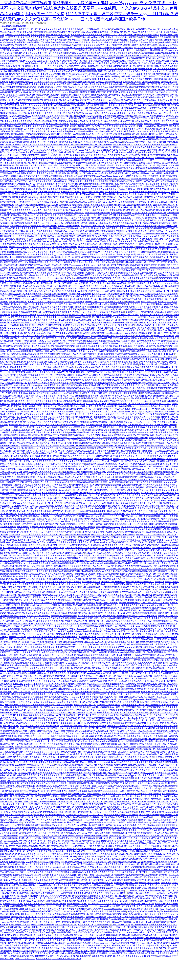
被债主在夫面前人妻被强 (85, 951)
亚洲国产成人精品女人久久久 (76, 296)
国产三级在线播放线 (145, 53)
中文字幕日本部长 (41, 432)
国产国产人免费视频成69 (43, 893)
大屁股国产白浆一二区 (75, 197)
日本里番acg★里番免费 (25, 205)
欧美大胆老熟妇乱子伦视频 (12, 482)
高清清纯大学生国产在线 (39, 521)
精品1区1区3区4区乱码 (15, 854)
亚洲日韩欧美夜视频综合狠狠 (57, 325)
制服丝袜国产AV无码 (37, 710)
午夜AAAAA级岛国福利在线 (132, 155)
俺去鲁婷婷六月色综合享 (151, 32)
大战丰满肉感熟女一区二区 (161, 257)
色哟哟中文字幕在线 (120, 45)
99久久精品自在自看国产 (55, 943)
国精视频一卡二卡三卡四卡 (79, 715)
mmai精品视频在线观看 (13, 673)
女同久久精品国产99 (76, 917)
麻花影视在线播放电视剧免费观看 (120, 642)
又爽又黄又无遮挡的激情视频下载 (160, 867)
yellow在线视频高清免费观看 (115, 671)
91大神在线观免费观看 (10, 71)
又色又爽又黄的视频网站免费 (115, 616)
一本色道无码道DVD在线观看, (43, 388)
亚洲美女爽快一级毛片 (57, 833)
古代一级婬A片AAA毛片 (85, 563)
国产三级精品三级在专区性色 (93, 241)
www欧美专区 (95, 375)
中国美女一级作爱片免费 (14, 451)
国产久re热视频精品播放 (85, 257)
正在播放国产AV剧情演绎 (123, 29)
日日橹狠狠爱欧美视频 (77, 338)
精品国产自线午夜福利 (131, 804)
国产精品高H (10, 239)
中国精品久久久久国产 (143, 566)
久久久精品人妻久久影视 (28, 715)
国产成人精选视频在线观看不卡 (163, 346)
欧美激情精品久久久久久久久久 (17, 168)
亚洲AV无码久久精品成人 (30, 605)
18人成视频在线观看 (115, 312)
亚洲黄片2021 (160, 118)
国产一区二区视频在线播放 (70, 804)
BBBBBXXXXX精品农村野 (146, 61)
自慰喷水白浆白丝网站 (83, 459)
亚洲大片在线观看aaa (12, 731)
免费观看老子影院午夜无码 (79, 613)
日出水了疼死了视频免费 (75, 652)
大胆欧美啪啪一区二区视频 (53, 493)
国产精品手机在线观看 (131, 532)
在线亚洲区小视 (34, 637)
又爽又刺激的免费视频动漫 (42, 812)
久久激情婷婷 (147, 207)
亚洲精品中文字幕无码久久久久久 (95, 647)
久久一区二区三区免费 (34, 576)
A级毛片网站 (127, 856)
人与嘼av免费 (154, 317)
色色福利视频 (80, 341)
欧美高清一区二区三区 (65, 812)
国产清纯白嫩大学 (74, 228)
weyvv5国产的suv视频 (80, 859)
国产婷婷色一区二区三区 (52, 650)
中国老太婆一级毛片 (94, 273)
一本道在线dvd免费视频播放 (93, 720)
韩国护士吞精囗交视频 (119, 550)
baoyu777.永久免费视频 (31, 660)
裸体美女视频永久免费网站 (166, 66)
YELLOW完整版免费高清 (45, 801)
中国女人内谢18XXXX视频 (110, 247)
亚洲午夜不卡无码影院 (142, 309)
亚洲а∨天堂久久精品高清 (60, 262)
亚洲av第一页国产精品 (121, 451)
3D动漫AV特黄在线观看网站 (92, 100)
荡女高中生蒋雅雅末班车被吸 (128, 393)
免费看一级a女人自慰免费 (164, 561)
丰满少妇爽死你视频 (111, 267)
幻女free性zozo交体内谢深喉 (17, 705)
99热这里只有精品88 (66, 820)
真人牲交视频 (154, 919)
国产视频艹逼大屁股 (163, 103)
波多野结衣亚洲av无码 (17, 699)
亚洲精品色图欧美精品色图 (17, 739)
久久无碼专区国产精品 (37, 657)
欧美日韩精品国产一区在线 (35, 307)
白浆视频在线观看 (65, 801)
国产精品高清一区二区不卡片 (127, 411)
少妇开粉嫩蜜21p (70, 637)
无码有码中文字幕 (60, 50)
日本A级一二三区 (24, 728)
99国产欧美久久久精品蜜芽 (93, 576)
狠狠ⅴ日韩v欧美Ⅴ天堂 (111, 686)
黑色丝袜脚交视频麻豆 (99, 707)
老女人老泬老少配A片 (85, 603)
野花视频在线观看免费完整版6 (134, 521)
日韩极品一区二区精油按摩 (79, 236)
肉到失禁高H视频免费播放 (27, 362)
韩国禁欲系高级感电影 (118, 254)
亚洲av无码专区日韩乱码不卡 (154, 862)
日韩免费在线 (166, 849)
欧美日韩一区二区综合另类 (126, 799)
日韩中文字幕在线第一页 (11, 186)
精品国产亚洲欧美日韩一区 (110, 351)
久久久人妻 (92, 351)
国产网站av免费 (61, 220)
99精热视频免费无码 (36, 440)
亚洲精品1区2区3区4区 (128, 364)
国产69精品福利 (62, 184)
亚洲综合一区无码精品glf (45, 623)
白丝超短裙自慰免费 (56, 71)
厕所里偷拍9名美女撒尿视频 (15, 165)
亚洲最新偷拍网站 (106, 354)
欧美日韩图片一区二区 (15, 702)
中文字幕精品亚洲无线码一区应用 (50, 155)
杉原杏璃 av (133, 807)
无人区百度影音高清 (12, 618)
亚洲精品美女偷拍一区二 (26, 270)
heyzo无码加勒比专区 (155, 464)
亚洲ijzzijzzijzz (98, 943)
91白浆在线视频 (128, 506)
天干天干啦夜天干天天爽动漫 (64, 616)
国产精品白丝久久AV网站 (83, 364)
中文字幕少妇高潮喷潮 (131, 233)
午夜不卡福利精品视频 (148, 699)
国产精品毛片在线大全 (13, 160)
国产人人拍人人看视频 (112, 359)
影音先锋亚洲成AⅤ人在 (98, 618)
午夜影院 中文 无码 (168, 184)
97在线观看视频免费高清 (163, 472)
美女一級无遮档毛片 (123, 901)
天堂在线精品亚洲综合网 (93, 192)
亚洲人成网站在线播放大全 (78, 545)
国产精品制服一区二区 (143, 66)
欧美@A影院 (132, 911)
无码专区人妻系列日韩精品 (103, 872)
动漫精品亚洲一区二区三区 (64, 856)
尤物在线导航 (130, 100)
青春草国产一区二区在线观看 (29, 330)
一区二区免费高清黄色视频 (118, 767)
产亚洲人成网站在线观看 (33, 731)
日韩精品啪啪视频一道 (122, 147)
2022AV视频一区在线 (84, 867)
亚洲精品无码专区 (138, 45)
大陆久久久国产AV (96, 846)
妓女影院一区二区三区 (142, 720)
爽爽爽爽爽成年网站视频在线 (62, 896)
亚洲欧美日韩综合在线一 (84, 516)
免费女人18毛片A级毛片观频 (94, 595)
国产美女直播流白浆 (52, 189)
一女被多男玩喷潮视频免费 (33, 500)
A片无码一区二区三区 (143, 103)
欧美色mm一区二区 (134, 864)
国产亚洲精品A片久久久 (121, 566)
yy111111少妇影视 (62, 254)
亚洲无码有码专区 (87, 841)
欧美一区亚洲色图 (169, 930)
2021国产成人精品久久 (111, 673)
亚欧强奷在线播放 (15, 828)
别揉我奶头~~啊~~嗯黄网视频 (137, 710)
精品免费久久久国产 (100, 291)
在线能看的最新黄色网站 (155, 744)
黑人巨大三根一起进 (143, 448)
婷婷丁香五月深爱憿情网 (69, 372)
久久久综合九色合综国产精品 (40, 629)
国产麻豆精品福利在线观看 (140, 283)
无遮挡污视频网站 (89, 870)
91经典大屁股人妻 (106, 623)
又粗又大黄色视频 (114, 265)
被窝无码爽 (71, 702)
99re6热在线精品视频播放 (126, 354)
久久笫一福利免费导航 (105, 194)
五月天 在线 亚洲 (87, 477)
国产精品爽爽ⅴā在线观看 (104, 231)
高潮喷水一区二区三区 (132, 673)
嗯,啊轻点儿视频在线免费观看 (43, 527)
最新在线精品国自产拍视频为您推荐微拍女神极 (60, 362)
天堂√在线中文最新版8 (162, 422)
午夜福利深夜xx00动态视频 (101, 296)
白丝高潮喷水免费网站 (77, 351)
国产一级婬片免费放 (101, 451)
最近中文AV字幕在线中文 (37, 152)
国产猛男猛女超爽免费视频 (89, 359)
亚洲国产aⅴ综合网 (19, 406)
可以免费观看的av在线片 (80, 668)
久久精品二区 (34, 650)
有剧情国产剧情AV (155, 231)
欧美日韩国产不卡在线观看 (112, 228)
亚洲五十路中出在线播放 (35, 343)
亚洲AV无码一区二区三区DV (17, 896)
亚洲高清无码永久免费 (47, 519)
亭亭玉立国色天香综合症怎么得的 (122, 545)
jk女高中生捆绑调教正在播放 (52, 391)
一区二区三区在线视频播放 (62, 398)
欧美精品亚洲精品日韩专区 (106, 320)
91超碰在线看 (64, 689)
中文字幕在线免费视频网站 (140, 568)
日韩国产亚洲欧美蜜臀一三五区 (140, 582)
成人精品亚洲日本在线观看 (79, 943)
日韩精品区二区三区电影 (63, 867)
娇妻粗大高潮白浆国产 (160, 644)
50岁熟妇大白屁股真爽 (63, 705)
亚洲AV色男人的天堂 (111, 689)
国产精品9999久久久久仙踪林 (165, 283)
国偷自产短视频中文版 (35, 741)
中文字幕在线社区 (130, 165)
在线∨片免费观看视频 (124, 202)
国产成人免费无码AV (66, 589)
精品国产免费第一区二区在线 (140, 652)
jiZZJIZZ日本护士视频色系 (146, 647)
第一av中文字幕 (46, 558)
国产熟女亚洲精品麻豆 (131, 55)
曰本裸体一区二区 (87, 775)
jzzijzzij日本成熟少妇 (143, 676)
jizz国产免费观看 (12, 37)
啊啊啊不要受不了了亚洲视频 (30, 608)
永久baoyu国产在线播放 (72, 835)
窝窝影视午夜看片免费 (66, 409)
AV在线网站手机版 (152, 930)
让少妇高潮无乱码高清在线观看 (59, 741)
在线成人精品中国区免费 (77, 815)
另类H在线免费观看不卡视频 (120, 288)
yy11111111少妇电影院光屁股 (17, 825)
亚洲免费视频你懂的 (147, 749)
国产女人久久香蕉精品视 (142, 281)
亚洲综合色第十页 (125, 948)
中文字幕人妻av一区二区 (30, 260)
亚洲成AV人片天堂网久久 (11, 718)
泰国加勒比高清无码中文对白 (30, 943)
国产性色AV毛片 (159, 385)
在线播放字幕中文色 (94, 733)
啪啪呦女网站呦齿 (161, 621)
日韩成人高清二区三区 (94, 642)
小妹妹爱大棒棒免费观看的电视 (37, 563)
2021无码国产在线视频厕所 (108, 537)
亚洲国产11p (46, 50)
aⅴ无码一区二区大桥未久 (106, 812)
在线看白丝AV (42, 490)
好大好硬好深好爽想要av (40, 922)
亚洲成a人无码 (144, 752)
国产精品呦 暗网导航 (111, 233)
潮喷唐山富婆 (27, 603)
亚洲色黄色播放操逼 (157, 584)
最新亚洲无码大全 (84, 58)
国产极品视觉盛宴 (162, 105)
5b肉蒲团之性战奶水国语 (90, 171)
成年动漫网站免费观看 (25, 265)
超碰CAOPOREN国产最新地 (126, 773)
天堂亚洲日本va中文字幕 (34, 621)
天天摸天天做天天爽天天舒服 (29, 228)
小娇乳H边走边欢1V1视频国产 (124, 752)
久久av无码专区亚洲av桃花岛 (100, 341)
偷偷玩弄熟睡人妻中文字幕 (43, 647)
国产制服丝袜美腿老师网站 (61, 951)
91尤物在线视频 (150, 754)
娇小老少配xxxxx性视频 (130, 50)
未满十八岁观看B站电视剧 (150, 807)
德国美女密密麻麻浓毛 (120, 304)
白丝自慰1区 (58, 181)
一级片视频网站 (30, 720)
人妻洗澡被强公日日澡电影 (93, 568)
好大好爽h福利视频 (139, 924)
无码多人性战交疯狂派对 (129, 692)
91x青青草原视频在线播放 (159, 521)
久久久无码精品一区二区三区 (151, 89)
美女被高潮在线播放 (28, 919)
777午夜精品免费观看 (161, 548)
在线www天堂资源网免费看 (64, 849)
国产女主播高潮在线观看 (62, 739)
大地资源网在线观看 (76, 927)
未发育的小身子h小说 (50, 862)
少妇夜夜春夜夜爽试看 (167, 69)
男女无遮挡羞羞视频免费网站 (139, 540)
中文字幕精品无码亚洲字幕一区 (143, 453)
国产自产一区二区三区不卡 (90, 514)
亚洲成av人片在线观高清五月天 (21, 584)
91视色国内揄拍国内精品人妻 (129, 563)
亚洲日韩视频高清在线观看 (96, 835)
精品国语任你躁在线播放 (152, 686)
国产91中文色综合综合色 (48, 841)
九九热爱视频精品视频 (23, 432)
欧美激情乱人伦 (169, 427)
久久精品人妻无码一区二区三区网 (34, 393)
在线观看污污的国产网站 (56, 87)
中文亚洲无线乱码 (120, 453)
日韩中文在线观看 (11, 726)
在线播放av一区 (79, 794)
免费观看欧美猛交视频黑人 (54, 773)
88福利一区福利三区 (52, 370)
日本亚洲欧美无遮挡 (95, 801)
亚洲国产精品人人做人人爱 (50, 40)
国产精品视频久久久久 (83, 739)
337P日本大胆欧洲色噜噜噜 (107, 833)
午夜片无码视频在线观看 (66, 924)
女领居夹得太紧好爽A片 (69, 97)
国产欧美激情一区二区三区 (86, 890)
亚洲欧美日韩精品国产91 (45, 807)
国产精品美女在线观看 (127, 629)
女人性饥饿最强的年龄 (148, 42)
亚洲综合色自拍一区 (36, 317)
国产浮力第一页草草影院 (150, 799)
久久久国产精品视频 (64, 893)
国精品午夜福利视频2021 (69, 226)
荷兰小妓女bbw (102, 304)
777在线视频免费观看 (107, 746)
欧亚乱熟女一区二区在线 (44, 644)
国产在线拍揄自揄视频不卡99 (85, 152)
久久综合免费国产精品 (53, 597)
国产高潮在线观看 (112, 815)
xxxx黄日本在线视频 (79, 906)
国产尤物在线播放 (30, 618)
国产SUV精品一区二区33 (119, 239)
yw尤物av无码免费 (120, 108)
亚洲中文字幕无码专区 (29, 610)
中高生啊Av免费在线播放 (26, 542)
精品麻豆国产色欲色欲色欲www (76, 202)
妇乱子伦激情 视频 (108, 42)
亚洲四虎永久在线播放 (39, 516)
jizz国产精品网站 (122, 178)
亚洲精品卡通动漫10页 (155, 741)
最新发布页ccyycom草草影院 (53, 702)
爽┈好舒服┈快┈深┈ (95, 621)
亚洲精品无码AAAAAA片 (43, 241)
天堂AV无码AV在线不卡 (149, 574)
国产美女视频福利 (44, 58)
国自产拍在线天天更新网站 (65, 121)
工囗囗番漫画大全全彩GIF (34, 822)
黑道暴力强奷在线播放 (152, 804)
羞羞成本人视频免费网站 (101, 626)
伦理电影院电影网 (145, 260)
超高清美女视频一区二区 (65, 116)
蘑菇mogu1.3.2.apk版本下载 (57, 37)
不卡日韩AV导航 (49, 244)
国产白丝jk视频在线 (148, 275)
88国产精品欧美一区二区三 (126, 40)
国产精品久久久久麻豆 (123, 676)
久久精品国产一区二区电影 (53, 534)
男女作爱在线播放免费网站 (82, 184)
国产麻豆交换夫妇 (90, 498)
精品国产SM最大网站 (125, 168)
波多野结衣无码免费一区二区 (88, 914)
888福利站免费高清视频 (149, 883)
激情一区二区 (15, 398)
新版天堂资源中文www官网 (120, 435)
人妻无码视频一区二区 (55, 545)
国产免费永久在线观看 (160, 189)
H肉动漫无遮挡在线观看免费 (97, 213)
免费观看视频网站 (59, 178)
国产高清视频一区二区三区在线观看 (78, 194)
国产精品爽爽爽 (107, 121)
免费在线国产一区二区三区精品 (155, 833)
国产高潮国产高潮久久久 (160, 121)
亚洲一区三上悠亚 (164, 194)
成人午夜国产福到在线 (21, 100)
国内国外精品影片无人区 (164, 650)
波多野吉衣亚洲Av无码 (38, 76)
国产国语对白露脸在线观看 (125, 338)
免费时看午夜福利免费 (142, 451)
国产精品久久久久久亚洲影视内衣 (126, 786)
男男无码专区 (23, 356)
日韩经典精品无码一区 (67, 608)
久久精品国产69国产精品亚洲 (132, 215)
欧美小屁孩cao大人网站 (108, 124)
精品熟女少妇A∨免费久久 (81, 215)
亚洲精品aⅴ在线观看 (80, 330)
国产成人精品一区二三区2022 (151, 657)
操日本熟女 (171, 464)
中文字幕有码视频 (60, 417)
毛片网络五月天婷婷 (86, 92)
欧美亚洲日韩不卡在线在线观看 (86, 673)
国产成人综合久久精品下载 (65, 118)
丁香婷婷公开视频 (115, 710)
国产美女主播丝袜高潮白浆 (17, 859)
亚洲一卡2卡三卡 (150, 673)
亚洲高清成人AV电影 (117, 652)
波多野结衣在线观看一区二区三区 (142, 84)
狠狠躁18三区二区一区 (130, 519)
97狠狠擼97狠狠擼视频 (143, 144)
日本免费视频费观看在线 (89, 121)
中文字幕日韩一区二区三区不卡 (162, 498)
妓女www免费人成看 (165, 493)
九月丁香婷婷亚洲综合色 (163, 623)
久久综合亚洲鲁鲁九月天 (126, 139)
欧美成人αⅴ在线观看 (57, 236)
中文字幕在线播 (61, 414)
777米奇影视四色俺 (42, 173)
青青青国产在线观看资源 (58, 710)
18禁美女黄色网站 (79, 254)
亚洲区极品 (18, 684)
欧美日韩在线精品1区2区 (16, 710)
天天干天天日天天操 (59, 432)
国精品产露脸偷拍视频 (117, 404)
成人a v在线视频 (34, 296)
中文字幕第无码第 (37, 830)
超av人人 (170, 116)
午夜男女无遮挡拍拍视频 (145, 226)
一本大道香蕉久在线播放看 (162, 173)
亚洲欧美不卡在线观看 (53, 404)
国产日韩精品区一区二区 (55, 328)
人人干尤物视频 (135, 681)
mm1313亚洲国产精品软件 (93, 333)
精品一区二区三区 (105, 110)
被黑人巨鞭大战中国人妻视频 (67, 532)
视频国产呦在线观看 (76, 103)
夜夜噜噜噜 (114, 362)
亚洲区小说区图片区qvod (165, 425)
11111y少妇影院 (19, 236)
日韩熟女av (153, 134)
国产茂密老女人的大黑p (149, 165)
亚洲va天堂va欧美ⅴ (41, 676)
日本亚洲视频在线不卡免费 (158, 474)
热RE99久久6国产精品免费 (34, 833)
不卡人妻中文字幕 (146, 927)
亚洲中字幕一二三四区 (141, 767)
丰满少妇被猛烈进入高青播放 (106, 155)
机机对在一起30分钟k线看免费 (59, 144)
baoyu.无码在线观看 (62, 584)
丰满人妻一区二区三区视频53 (61, 283)
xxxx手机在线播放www (125, 922)
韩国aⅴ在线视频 (147, 328)
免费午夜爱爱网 (47, 419)
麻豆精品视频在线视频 (127, 812)
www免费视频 (52, 464)
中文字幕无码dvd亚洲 (124, 336)
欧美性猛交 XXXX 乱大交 (153, 55)
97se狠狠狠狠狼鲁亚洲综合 (132, 705)
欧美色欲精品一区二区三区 (161, 733)
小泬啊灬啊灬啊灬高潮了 (69, 720)
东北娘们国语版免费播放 (138, 644)
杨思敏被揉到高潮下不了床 (30, 773)
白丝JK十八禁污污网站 (138, 317)
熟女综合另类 (126, 548)
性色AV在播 (18, 343)
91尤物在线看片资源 (52, 194)
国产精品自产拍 (133, 665)
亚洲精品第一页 (143, 712)
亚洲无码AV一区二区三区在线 (139, 731)
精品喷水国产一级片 (47, 411)
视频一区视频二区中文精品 (19, 158)
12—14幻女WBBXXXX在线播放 (70, 48)
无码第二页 (93, 199)
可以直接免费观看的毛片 (63, 249)
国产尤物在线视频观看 (41, 856)
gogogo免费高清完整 (79, 579)
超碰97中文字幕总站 (123, 849)
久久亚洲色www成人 (20, 506)
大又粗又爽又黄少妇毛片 (56, 927)
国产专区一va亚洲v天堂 (52, 637)
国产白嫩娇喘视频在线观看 (106, 739)
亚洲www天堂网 (32, 642)
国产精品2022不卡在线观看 (23, 134)
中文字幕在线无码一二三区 (23, 48)
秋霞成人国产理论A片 (97, 66)
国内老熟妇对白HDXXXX (67, 252)
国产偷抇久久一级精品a (126, 432)
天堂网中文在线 (154, 843)
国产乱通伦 (88, 898)
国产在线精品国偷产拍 (81, 317)
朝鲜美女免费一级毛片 (165, 511)
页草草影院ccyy (86, 676)
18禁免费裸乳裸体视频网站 (22, 456)
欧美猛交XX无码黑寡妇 (23, 571)
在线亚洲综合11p (30, 427)
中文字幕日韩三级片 (44, 304)
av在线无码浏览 (82, 283)
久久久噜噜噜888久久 (86, 137)
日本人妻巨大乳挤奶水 (106, 938)
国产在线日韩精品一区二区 (63, 349)
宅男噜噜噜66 (118, 58)
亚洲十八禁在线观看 (46, 312)
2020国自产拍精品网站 (139, 529)
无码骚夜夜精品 (66, 592)
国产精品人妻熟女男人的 (107, 788)
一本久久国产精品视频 (31, 652)
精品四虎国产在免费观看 (108, 574)
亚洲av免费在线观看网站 (40, 247)
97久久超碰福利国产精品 (98, 61)
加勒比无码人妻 (135, 893)
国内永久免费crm (48, 767)
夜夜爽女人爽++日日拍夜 (93, 438)
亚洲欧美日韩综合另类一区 (97, 48)
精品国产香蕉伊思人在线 (165, 260)
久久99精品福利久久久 (73, 665)
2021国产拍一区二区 (123, 296)
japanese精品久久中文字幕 (100, 822)
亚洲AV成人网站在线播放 (142, 904)
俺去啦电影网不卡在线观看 (15, 375)
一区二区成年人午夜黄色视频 (82, 697)
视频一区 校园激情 (142, 838)
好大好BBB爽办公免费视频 (68, 568)
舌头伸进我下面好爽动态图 (73, 134)
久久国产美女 (131, 312)
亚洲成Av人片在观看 (9, 956)
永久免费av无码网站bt (81, 521)
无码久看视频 (11, 150)
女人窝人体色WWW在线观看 (139, 817)
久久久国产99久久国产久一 (83, 584)
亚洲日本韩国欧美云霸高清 (163, 718)
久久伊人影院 (31, 932)
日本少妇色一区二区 (47, 160)
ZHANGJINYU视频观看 (61, 707)
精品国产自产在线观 (74, 474)
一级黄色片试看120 (94, 927)
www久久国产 (50, 608)
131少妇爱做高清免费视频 (11, 275)
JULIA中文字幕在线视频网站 (50, 322)
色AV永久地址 (93, 493)
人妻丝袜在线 (121, 317)
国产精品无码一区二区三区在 (145, 469)
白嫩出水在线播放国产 (138, 765)
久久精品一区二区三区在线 (122, 137)
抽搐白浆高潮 (36, 663)
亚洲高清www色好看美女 (114, 349)
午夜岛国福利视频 (36, 872)
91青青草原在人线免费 (74, 851)
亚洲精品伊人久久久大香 (92, 909)
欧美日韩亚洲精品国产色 (121, 618)
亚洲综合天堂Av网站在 (84, 741)
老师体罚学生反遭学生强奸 (23, 215)
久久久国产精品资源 (78, 50)
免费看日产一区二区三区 (30, 29)
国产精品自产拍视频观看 (55, 582)
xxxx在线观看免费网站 (70, 393)
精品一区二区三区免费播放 (159, 820)
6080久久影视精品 (134, 176)
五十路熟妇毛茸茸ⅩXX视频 (15, 545)
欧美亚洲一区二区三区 (68, 440)
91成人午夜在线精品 (102, 108)
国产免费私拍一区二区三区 (104, 825)
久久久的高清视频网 (35, 582)
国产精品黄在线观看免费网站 (22, 278)
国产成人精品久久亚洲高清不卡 (131, 383)
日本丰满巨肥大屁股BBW (35, 673)
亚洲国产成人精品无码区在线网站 (59, 574)
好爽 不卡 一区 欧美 (24, 804)
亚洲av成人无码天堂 (27, 333)
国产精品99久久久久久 (162, 720)
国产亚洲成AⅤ (48, 765)
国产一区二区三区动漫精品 (42, 506)
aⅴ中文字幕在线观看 (12, 589)
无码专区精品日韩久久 (152, 681)
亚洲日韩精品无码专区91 (123, 482)
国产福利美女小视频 (163, 330)
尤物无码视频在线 (41, 485)
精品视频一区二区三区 (138, 733)
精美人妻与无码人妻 (156, 45)
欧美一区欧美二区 (166, 354)
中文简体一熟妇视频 (45, 171)
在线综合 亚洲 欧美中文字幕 (12, 453)
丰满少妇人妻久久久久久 (11, 307)
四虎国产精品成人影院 (162, 608)
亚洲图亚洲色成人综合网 (90, 63)
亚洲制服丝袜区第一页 (142, 561)
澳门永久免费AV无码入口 (137, 715)
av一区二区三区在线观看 (127, 199)
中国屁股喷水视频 (80, 707)
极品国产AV (108, 699)
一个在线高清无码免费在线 (129, 500)
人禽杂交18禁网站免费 (149, 760)
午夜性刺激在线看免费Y (80, 432)
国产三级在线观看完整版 (165, 566)
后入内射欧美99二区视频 (116, 940)
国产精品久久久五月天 (73, 736)
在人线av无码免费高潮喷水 (33, 144)
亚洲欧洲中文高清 (115, 427)
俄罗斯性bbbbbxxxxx (72, 265)
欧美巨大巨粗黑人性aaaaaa (40, 165)
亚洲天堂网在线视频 (141, 898)
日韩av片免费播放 (136, 459)
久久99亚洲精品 (26, 712)
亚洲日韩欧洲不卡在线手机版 (59, 890)
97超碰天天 (162, 453)
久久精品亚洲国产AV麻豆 (105, 383)
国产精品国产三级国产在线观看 (102, 74)
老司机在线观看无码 (167, 495)
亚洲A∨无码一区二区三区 (98, 809)
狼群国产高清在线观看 (13, 346)
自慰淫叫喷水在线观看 (70, 79)
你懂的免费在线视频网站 (159, 888)
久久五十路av (102, 480)
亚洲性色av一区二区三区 (160, 404)
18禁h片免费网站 (157, 116)
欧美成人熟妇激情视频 (51, 835)
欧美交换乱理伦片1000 (33, 176)
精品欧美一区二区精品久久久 (162, 765)
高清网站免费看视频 (24, 801)
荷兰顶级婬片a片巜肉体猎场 (99, 684)
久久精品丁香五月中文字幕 (105, 692)
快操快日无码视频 (129, 927)
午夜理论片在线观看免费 (86, 548)
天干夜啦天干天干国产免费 (161, 924)
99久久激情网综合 (112, 804)
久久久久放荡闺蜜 (41, 105)
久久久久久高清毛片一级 (53, 605)
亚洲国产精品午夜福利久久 (93, 600)
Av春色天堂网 (81, 555)
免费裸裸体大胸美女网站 (87, 343)
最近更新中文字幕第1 (81, 883)
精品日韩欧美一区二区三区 (166, 652)
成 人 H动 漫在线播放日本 (57, 124)
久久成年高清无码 (94, 425)
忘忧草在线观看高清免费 (22, 223)
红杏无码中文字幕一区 (71, 192)
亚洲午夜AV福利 (143, 822)
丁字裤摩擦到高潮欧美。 (116, 893)
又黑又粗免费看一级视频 (29, 514)
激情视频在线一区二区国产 (121, 205)
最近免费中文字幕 (112, 927)
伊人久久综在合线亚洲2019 (69, 498)
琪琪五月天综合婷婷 (121, 904)
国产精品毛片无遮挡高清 (80, 315)
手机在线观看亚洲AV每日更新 (22, 519)
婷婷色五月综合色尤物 (23, 623)
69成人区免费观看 (100, 236)
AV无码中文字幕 (134, 945)
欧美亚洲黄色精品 (139, 888)
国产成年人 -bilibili (80, 822)
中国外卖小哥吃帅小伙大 (33, 927)
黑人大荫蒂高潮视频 (36, 781)
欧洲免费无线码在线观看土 (155, 668)
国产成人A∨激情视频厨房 (50, 427)
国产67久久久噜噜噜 (71, 427)
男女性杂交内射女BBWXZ (72, 95)
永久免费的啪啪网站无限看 (121, 87)
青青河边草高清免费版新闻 (118, 935)
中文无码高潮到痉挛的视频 (78, 328)
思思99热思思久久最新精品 (33, 309)
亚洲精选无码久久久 (143, 205)
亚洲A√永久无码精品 (129, 574)
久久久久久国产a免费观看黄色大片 (89, 893)
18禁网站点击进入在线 (10, 309)
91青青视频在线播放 (158, 550)
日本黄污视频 (63, 215)
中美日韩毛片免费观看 (143, 92)
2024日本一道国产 (105, 849)
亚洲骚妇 (98, 765)
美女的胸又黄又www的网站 (52, 718)
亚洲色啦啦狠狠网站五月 (11, 597)
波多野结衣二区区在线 (55, 469)
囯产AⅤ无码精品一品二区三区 (53, 715)
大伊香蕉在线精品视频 (53, 851)
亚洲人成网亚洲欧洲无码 (16, 906)
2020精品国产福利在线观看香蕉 (75, 189)
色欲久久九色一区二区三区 (103, 432)
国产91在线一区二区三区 (135, 150)
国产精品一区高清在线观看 (72, 660)
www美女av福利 (110, 35)
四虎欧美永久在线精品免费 (23, 809)
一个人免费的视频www (46, 909)
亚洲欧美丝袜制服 (144, 571)
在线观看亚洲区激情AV (146, 29)
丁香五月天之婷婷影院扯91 (114, 84)
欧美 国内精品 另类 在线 (167, 307)
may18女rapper (36, 299)
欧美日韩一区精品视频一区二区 (138, 422)
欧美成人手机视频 (162, 207)
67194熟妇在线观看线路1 (65, 799)
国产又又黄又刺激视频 (158, 589)
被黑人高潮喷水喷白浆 (113, 440)
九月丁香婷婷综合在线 (116, 945)
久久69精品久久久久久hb (61, 723)
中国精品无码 (171, 294)
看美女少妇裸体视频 (44, 938)
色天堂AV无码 (52, 956)
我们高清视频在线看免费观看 (144, 935)
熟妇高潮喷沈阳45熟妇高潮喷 (64, 173)
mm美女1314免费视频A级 (14, 87)
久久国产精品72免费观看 (89, 466)
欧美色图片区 (81, 922)
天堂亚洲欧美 (149, 37)
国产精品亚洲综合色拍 (91, 160)
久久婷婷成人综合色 (138, 108)
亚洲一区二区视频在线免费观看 (148, 210)
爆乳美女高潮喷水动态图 (88, 919)
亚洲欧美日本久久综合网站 (130, 754)
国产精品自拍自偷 (78, 55)
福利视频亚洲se (141, 600)
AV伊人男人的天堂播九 (88, 113)
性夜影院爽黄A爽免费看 (71, 210)
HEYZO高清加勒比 (44, 885)
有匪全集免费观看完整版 (63, 563)
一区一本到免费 (61, 668)
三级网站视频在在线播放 (102, 561)
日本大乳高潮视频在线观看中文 (31, 469)
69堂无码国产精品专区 (117, 728)
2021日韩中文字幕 (45, 917)
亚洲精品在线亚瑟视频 (95, 312)
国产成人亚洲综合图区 (144, 511)
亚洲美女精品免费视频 (36, 453)
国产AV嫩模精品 (165, 673)
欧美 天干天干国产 (21, 707)
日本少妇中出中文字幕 (160, 835)
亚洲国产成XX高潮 (115, 781)
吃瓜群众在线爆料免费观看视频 (68, 898)
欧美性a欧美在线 (156, 723)
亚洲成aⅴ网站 (82, 375)
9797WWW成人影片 (65, 527)
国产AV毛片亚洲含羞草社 (20, 461)
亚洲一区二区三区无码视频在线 (31, 286)
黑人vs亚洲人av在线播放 (114, 71)
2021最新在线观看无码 (69, 762)
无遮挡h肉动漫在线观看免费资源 (135, 851)
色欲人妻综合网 (148, 493)
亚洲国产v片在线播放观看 (152, 396)
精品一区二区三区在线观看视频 (79, 828)
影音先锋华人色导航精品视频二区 (123, 223)
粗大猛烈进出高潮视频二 (114, 864)
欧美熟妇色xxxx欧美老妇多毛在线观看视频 (93, 144)
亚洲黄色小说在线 (41, 712)
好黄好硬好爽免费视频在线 (54, 53)
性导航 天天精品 (131, 367)
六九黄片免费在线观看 (152, 485)
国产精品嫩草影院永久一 (106, 207)
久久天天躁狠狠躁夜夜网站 (88, 896)
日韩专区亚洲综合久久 (152, 854)
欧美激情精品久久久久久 (97, 391)
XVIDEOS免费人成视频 (58, 657)
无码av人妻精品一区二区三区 (141, 181)
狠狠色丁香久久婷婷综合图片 (97, 181)
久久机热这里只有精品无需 (77, 663)
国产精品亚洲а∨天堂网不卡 (12, 69)
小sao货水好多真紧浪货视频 (140, 726)
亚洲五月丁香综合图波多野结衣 (120, 600)
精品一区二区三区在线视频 (39, 367)
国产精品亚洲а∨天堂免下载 (146, 241)
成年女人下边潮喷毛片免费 (100, 555)
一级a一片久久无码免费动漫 (70, 728)
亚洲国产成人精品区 (60, 579)
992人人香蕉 (38, 480)
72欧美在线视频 (164, 956)
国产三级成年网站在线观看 (37, 482)
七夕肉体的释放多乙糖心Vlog (151, 312)
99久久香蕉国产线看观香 (14, 288)
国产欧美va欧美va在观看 (25, 600)
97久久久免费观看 (112, 474)
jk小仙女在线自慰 (62, 642)
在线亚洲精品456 (153, 163)
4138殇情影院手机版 (101, 610)
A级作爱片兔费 (67, 731)
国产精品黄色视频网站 (168, 684)
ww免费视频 (31, 288)
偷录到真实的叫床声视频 (143, 809)
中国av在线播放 (28, 885)
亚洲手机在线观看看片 (80, 657)
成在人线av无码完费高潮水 (45, 380)
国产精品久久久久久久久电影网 (51, 600)
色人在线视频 (49, 568)
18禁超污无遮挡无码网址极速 (110, 880)
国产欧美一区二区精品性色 (43, 168)
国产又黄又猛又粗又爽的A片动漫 (38, 414)
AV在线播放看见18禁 (130, 328)
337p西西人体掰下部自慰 (60, 152)
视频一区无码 (147, 330)
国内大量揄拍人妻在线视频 (106, 592)
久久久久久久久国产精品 (24, 788)
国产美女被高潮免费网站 (67, 537)
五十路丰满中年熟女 (27, 540)
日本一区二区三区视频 (85, 223)
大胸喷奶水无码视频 (133, 440)
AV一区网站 (12, 634)
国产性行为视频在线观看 (116, 445)
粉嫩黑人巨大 (11, 199)
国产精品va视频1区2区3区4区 (24, 917)
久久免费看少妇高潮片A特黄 (136, 553)
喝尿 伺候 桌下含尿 (87, 637)
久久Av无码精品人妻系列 (61, 516)
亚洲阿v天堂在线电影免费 (42, 924)
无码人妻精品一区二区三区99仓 (17, 417)
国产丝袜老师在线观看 (77, 904)
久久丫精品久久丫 (64, 312)
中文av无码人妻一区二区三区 (49, 265)
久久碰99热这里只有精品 (68, 746)
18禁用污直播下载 (104, 92)
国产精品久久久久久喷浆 (31, 103)
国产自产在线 (6, 686)
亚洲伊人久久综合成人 (167, 29)
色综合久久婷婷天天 (125, 448)
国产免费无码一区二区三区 (120, 95)
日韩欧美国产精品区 (144, 336)
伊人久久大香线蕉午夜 (48, 97)
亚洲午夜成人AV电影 (101, 786)
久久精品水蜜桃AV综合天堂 (30, 435)
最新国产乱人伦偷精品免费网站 (93, 288)
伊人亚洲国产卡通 (158, 529)
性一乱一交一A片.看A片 (19, 924)
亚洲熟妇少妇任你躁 (71, 587)
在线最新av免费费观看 (132, 485)
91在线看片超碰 (129, 621)
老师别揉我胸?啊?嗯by (88, 519)
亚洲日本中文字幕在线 (67, 519)
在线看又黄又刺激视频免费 (19, 84)
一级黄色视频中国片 (82, 694)
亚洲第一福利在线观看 (115, 302)
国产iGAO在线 (50, 498)
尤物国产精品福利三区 (122, 388)
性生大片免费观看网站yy (96, 435)
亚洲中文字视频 (48, 681)
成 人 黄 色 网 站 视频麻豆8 (165, 678)
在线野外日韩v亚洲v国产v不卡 (125, 414)
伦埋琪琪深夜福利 (110, 385)
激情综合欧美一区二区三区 (108, 527)
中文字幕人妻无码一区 (17, 781)
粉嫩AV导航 (16, 404)
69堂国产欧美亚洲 (139, 589)
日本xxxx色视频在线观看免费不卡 (109, 867)
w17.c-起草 (67, 809)
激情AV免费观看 (146, 362)
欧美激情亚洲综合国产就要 (151, 315)
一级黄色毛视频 (31, 160)
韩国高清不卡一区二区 (139, 116)
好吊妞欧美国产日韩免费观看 (164, 514)
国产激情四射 (23, 388)
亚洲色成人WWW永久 (145, 325)
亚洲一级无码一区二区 (39, 131)
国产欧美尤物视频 (157, 438)
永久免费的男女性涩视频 (14, 548)
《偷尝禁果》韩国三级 (23, 485)
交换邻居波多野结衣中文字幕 (142, 909)
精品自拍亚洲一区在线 (104, 898)
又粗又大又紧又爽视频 (21, 877)
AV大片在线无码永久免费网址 (47, 733)
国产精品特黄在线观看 (34, 275)
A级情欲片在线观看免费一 (99, 655)
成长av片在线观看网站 (70, 948)
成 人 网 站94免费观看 (90, 370)
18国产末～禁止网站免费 (120, 835)
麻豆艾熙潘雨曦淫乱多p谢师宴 (18, 281)
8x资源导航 (70, 548)
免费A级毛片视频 (91, 396)
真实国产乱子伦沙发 (35, 87)
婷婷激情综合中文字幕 (148, 432)
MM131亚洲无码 (73, 469)
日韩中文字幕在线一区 (142, 828)
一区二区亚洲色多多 (9, 349)
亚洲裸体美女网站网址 (45, 48)
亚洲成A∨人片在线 (129, 587)
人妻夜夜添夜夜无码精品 (124, 534)
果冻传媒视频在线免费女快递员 (48, 273)
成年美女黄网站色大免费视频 (36, 129)
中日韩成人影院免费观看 (69, 443)
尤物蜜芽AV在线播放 (68, 63)
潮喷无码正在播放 (26, 199)
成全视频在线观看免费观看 (95, 430)
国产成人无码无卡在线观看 (23, 938)
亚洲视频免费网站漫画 (60, 456)
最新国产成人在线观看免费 (15, 45)
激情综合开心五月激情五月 (71, 142)
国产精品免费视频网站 (41, 417)
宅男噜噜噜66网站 (102, 828)
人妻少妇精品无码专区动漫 (121, 236)
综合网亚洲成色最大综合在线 (162, 252)
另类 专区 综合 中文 (163, 92)
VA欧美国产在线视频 (140, 356)
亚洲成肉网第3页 (60, 786)
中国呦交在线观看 (36, 302)
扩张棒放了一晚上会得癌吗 (115, 681)
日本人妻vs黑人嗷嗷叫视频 (68, 909)
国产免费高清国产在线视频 (12, 932)
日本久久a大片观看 (169, 629)
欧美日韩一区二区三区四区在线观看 (152, 922)
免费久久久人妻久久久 (25, 959)
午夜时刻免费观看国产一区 (67, 239)
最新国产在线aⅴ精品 (78, 618)
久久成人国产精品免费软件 (145, 273)
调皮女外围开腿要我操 (94, 474)
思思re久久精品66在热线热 (24, 312)
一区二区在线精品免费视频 (71, 550)
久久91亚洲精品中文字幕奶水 (34, 71)
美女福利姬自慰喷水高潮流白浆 (70, 767)
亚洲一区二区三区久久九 (120, 409)
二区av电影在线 (142, 121)
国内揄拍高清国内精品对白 (152, 186)
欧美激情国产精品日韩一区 (38, 854)
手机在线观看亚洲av (20, 663)
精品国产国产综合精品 (163, 676)
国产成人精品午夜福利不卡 (47, 199)
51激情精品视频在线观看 (83, 482)
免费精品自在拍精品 (106, 951)
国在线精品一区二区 (35, 529)
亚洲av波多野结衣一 (157, 213)
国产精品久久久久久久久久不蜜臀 (109, 791)
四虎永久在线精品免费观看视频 (58, 529)
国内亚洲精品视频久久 (143, 477)
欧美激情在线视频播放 (98, 218)
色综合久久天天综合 (112, 485)
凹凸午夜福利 (66, 278)
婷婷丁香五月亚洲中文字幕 (160, 333)
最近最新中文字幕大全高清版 (102, 542)
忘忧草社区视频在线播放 (18, 922)
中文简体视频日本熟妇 (23, 898)
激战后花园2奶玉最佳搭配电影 (45, 877)
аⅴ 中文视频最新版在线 (149, 152)
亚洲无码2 (50, 830)
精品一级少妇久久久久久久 (100, 904)
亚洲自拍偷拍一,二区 (147, 69)
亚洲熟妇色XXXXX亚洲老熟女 (56, 330)
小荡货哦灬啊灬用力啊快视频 (89, 778)
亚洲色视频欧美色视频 (77, 671)
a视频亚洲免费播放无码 (137, 346)
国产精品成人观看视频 (95, 767)
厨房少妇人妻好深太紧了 (27, 762)
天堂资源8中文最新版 (74, 181)
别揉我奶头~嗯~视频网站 (20, 108)
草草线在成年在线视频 (106, 775)
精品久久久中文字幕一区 (11, 427)
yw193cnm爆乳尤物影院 (19, 226)
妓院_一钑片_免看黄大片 (148, 131)
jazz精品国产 (78, 553)
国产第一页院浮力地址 (167, 595)
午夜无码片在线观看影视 (52, 652)
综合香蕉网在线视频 (95, 464)
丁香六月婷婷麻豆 (36, 545)
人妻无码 (134, 239)
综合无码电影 (87, 472)
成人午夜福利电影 (138, 322)
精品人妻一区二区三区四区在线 (97, 147)
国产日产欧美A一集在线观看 (92, 508)
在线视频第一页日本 (108, 820)
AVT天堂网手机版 (78, 710)
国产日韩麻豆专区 (40, 438)
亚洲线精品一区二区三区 (18, 830)
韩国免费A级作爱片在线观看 (159, 113)
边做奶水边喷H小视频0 (31, 338)
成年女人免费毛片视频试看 (31, 194)
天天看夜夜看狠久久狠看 (78, 566)
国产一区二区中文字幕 (26, 524)
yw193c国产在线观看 (93, 485)
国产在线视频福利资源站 (31, 503)
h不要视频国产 (28, 953)
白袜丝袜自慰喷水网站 (104, 650)
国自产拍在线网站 (144, 650)
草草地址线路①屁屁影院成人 (95, 362)
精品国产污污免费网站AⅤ (116, 192)
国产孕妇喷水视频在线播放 (43, 817)
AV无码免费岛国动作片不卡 (126, 883)
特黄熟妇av (106, 930)
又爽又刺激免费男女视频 (84, 176)
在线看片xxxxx (119, 932)
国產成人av (91, 712)
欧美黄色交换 (150, 956)
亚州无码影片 (87, 650)
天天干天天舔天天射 (81, 205)
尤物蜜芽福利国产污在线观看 (75, 422)
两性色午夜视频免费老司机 (33, 294)
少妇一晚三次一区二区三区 (15, 249)
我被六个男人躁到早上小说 (23, 553)
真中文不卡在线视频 (50, 948)
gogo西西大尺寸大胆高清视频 (28, 765)
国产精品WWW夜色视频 (54, 435)
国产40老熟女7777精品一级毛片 (35, 398)
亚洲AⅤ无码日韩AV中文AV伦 (141, 425)
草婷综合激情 (159, 568)
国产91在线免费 (30, 472)
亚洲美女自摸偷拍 (153, 427)
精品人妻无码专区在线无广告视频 (109, 401)
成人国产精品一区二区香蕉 (33, 508)
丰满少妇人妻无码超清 (137, 134)
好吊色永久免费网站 (117, 817)
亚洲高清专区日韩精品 (76, 391)
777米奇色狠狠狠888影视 (84, 304)
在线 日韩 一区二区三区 (27, 40)
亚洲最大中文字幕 (34, 189)
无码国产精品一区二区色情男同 (155, 76)
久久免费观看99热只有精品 (115, 733)
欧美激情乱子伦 (43, 579)
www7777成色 (131, 781)
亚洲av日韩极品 (118, 694)
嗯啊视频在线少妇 (104, 456)
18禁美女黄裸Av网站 (74, 605)
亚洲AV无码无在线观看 (46, 477)
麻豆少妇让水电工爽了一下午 (83, 110)
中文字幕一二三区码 (137, 830)
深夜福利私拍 (48, 163)
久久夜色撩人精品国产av (117, 568)
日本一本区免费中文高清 (106, 262)
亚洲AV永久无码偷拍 (107, 678)
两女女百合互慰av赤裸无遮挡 (101, 139)
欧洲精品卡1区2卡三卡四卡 (106, 215)
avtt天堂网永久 (166, 712)
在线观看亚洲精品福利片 (123, 597)
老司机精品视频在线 (111, 587)
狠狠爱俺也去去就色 (138, 885)
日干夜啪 (136, 788)
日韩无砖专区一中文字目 (132, 516)
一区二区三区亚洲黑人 (100, 566)
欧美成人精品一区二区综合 (159, 917)
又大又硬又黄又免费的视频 (83, 325)
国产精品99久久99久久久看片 (146, 236)
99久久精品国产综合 (146, 391)
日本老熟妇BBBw (88, 571)
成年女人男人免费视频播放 (107, 741)
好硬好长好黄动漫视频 (104, 260)
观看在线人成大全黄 (67, 260)
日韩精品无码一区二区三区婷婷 (130, 542)
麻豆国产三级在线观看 (46, 589)
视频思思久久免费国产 (128, 42)
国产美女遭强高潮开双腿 (82, 791)
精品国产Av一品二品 (66, 231)
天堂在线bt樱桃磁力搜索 (28, 558)
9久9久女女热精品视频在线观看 (17, 817)
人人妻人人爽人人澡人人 (107, 176)
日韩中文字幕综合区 (97, 726)
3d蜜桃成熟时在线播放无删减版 (70, 830)
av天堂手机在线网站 (125, 796)
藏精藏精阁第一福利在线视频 (97, 660)
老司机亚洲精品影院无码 (86, 398)
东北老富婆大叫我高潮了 (123, 456)
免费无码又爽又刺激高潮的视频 (105, 859)
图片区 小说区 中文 (148, 631)
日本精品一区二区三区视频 (166, 291)
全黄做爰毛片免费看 (152, 736)
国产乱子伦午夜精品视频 (167, 739)
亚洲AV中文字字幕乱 (75, 843)
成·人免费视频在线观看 (81, 451)
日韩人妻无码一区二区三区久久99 (64, 76)
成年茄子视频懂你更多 (47, 720)
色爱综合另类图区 (86, 168)
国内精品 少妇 (72, 508)
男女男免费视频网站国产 (42, 116)
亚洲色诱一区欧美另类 (65, 506)
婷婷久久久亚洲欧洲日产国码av (106, 506)
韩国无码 (18, 833)
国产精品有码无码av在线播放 (26, 79)
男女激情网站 (74, 32)
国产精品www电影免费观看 (160, 932)
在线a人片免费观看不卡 (168, 273)
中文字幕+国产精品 (59, 854)
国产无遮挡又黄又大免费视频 (58, 89)
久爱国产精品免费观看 (106, 495)
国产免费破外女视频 (42, 935)
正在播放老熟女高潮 (85, 812)
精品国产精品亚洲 (158, 349)
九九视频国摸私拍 (125, 841)
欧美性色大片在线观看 (47, 354)
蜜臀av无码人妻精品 (28, 841)
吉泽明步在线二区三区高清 (33, 445)
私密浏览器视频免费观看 (38, 45)
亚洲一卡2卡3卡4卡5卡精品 (68, 500)
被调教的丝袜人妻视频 (19, 425)
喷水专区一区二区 (149, 702)
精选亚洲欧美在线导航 (147, 783)
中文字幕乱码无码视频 (33, 498)
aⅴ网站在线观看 (98, 37)
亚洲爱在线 (171, 320)
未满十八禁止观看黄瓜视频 (116, 639)
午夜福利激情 (160, 296)
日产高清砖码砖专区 (131, 702)
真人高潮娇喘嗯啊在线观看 (37, 262)
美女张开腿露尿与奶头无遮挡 (22, 490)
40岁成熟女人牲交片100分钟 (23, 315)
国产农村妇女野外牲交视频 (128, 495)
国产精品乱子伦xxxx (20, 131)
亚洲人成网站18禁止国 (98, 254)
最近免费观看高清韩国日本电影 (119, 210)
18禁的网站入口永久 (162, 906)
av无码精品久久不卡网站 (167, 440)
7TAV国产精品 (84, 173)
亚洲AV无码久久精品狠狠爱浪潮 (118, 273)
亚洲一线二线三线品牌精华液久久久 (47, 150)
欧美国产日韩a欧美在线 (87, 129)
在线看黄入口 (102, 731)
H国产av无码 (105, 29)
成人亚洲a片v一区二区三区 (108, 516)
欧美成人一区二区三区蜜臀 (146, 796)
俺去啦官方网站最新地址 (108, 712)
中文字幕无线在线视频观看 (62, 82)
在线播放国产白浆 (92, 807)
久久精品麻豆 (141, 202)
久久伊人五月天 (127, 343)
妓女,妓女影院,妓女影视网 (89, 540)
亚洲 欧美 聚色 (63, 74)
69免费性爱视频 (38, 35)
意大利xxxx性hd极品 (113, 142)
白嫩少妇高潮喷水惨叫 (44, 571)
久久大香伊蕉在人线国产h (112, 252)
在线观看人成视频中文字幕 (33, 124)
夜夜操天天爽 (6, 788)
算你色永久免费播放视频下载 (116, 322)
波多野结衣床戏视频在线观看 (63, 919)
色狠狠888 (118, 422)
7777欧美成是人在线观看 (136, 890)
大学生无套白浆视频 (94, 830)
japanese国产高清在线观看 (24, 686)
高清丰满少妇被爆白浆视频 (58, 317)
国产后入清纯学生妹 (165, 391)
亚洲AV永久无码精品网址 (127, 760)
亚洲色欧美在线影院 (42, 914)
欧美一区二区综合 (31, 419)
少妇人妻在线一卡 (115, 472)
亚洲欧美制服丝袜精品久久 (19, 252)
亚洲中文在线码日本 (147, 126)
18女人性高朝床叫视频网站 (132, 741)
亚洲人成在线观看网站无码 (120, 66)
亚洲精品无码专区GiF (144, 244)
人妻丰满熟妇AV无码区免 (63, 267)
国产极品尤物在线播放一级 (57, 110)
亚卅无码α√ (47, 796)
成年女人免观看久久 (27, 754)
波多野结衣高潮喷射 (64, 69)
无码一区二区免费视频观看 (96, 550)
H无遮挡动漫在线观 (143, 597)
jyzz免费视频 (66, 176)
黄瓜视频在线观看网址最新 (88, 749)
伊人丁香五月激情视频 (10, 914)
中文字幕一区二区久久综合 (124, 906)
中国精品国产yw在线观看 (167, 841)
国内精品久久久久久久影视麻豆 (70, 634)
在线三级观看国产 (75, 911)
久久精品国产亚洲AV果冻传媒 (99, 503)
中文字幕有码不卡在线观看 (165, 639)
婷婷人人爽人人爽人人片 (143, 409)
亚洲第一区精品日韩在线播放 (75, 888)
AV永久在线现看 (142, 626)
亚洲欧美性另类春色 (88, 354)
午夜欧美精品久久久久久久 (83, 45)
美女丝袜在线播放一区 (152, 176)
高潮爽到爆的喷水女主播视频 (34, 880)
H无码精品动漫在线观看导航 (17, 35)
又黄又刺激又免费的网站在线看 (155, 603)
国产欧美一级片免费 (47, 270)
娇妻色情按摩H (48, 634)
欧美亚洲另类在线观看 (15, 189)
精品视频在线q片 (147, 398)
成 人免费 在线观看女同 (25, 58)
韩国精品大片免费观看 (132, 299)
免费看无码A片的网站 (143, 95)
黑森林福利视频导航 (26, 477)
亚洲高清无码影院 (99, 545)
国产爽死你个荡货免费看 (21, 480)
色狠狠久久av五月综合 (127, 69)
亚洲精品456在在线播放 (74, 404)
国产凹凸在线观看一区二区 (95, 817)
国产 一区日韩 (171, 613)
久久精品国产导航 (102, 752)
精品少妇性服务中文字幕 (85, 705)
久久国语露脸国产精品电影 (68, 84)
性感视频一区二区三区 (40, 707)
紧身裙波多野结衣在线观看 (57, 61)
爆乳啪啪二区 (164, 192)
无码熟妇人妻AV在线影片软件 (41, 906)
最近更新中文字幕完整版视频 (122, 53)
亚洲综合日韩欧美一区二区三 (24, 322)
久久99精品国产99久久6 (27, 411)
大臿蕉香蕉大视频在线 (127, 89)
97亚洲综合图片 (95, 50)
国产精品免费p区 (160, 731)
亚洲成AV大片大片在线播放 (124, 663)
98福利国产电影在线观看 (158, 801)
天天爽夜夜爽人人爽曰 (37, 699)
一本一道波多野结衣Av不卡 (100, 490)
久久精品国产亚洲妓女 (109, 343)
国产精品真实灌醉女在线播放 (116, 877)
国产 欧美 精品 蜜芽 (39, 697)
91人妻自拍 (8, 888)
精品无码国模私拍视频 (85, 82)
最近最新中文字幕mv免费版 (133, 267)
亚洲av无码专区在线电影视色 (115, 116)
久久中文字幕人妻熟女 (23, 173)
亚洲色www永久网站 (62, 692)
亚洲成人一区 (112, 37)
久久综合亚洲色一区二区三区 (71, 621)
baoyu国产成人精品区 (20, 849)
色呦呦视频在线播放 (21, 697)
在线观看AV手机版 (31, 186)
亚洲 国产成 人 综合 (63, 304)
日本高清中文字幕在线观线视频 (141, 278)
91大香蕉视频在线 (83, 506)
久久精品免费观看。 (9, 29)
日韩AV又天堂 (103, 137)
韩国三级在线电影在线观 (80, 631)
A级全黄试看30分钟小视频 (104, 275)
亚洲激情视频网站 (95, 71)
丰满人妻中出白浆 (162, 773)
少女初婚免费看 (73, 754)
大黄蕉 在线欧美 (88, 393)
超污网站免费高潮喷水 (41, 825)
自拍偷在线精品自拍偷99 (125, 260)
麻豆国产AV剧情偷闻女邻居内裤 (143, 192)
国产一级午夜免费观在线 (151, 414)
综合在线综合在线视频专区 (33, 464)
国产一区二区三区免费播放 (117, 943)
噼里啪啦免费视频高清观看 (41, 356)
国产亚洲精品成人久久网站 (122, 291)
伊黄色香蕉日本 (142, 430)
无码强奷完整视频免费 (92, 84)
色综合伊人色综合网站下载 (100, 338)
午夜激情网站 (72, 155)
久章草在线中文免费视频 (79, 786)
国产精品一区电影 (74, 678)
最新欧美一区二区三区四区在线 (128, 668)
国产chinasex (128, 142)
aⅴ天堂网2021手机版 (116, 105)
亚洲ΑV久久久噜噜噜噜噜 (138, 406)
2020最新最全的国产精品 (68, 411)
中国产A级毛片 (91, 820)
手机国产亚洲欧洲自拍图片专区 (74, 726)
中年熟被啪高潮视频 (146, 194)
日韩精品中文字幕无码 (121, 809)
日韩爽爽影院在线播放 (34, 752)
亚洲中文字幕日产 (105, 118)
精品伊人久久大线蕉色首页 (126, 152)
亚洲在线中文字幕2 (70, 370)
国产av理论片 (171, 438)
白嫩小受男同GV (114, 917)
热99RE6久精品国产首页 (10, 32)
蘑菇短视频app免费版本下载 (19, 126)
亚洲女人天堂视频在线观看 (23, 304)
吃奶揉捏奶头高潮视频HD (136, 723)
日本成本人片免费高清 (55, 508)
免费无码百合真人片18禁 (156, 220)
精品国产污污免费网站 (111, 794)
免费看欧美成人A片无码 (85, 574)
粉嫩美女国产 (150, 527)
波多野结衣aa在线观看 (91, 443)
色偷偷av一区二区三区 (164, 477)
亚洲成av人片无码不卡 (164, 336)
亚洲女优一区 (68, 257)
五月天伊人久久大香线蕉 (38, 383)
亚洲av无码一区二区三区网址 (98, 553)
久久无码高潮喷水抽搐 (17, 320)
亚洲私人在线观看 (64, 401)
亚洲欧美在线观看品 (151, 82)
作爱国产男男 (76, 430)
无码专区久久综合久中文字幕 (157, 864)
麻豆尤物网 (123, 173)
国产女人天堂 (147, 558)
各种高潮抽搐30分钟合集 (123, 220)
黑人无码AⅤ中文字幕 (124, 121)
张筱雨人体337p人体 (149, 665)
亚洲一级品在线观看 (69, 775)
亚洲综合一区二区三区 (54, 872)
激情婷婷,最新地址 (90, 380)
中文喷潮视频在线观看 (123, 838)
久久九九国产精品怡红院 (20, 116)
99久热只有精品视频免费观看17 (156, 233)
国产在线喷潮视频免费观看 (114, 346)
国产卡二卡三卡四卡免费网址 (53, 610)
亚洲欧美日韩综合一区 (155, 445)
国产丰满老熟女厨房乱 (61, 521)
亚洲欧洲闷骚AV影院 (124, 623)
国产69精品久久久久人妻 (11, 930)
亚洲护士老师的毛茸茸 (155, 705)
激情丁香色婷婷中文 (128, 508)
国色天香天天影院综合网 (142, 118)
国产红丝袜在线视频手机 (16, 872)
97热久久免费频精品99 (90, 252)
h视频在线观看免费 (50, 660)
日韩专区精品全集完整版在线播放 (92, 608)
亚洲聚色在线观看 (157, 401)
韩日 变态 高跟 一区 (53, 665)
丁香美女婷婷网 (106, 406)
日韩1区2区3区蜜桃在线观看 (50, 736)
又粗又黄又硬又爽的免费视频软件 (151, 762)
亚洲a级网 (122, 820)
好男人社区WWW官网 (45, 409)
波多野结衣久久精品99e (133, 370)
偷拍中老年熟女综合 (94, 197)
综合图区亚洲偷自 (13, 144)
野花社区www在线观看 (40, 739)
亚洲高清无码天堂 (106, 870)
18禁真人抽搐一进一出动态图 (88, 267)
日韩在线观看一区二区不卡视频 (142, 846)
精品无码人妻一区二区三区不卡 (163, 715)
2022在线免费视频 (49, 260)
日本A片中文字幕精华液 (101, 534)
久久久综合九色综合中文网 (158, 605)
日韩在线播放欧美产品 (134, 880)
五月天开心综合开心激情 (92, 639)
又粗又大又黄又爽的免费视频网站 (48, 744)
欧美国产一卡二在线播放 (71, 396)
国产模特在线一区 (27, 207)
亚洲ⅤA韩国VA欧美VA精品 (102, 330)
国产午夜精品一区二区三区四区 (156, 110)
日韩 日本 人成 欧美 (23, 644)
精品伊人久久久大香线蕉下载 (32, 61)
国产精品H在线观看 (24, 733)
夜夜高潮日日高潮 (48, 74)
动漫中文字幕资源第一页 (42, 158)
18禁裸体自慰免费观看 (31, 948)
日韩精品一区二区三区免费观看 (25, 147)
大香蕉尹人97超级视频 (74, 302)
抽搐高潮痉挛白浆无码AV (119, 281)
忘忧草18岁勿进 (46, 92)
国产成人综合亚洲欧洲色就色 (127, 396)
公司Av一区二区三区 (73, 322)
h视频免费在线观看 (107, 498)
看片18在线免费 (42, 456)
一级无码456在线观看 (65, 681)
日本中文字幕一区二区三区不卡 (65, 511)
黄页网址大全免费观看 (48, 762)
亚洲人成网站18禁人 (12, 807)
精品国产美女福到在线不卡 (39, 249)
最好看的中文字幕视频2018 (135, 377)
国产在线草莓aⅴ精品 (81, 126)
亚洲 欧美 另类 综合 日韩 (144, 841)
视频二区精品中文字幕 (39, 351)
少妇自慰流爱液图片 (129, 362)
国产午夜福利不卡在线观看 (136, 252)
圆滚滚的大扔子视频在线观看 (67, 158)
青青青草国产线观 (150, 786)
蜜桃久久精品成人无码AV (102, 202)
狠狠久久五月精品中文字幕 (40, 213)
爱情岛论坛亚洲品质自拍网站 (77, 291)
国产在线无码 (61, 571)
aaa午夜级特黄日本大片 (151, 692)
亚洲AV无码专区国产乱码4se (128, 951)
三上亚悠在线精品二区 (60, 712)
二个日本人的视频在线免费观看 (45, 210)
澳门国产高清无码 (127, 712)
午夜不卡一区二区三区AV (11, 283)
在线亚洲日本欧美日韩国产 (28, 42)
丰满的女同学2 (13, 401)
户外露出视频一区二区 (61, 859)
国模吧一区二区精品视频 (40, 459)
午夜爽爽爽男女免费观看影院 (103, 189)
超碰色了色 (160, 244)
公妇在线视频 (55, 888)
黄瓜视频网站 (121, 524)
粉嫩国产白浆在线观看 (107, 89)
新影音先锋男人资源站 (33, 328)
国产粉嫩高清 (65, 205)
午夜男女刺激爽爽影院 (82, 692)
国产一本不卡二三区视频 (79, 286)
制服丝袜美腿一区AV (22, 951)
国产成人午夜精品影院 (130, 32)
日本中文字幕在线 (88, 762)
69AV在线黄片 (149, 440)
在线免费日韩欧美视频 (76, 71)
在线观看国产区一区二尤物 (54, 911)
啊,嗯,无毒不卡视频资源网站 (138, 514)
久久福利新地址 (33, 702)
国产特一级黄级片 (8, 728)
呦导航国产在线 (10, 540)
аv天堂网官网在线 (81, 278)
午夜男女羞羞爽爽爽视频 (164, 419)
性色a (59, 385)
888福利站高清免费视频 (116, 158)
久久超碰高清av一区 (51, 757)
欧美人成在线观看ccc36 (25, 746)
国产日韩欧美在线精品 (51, 42)
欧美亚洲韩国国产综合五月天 (84, 770)
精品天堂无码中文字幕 (155, 320)
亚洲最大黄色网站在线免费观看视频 (127, 875)
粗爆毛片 (105, 493)
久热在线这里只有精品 (135, 58)
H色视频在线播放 (110, 186)
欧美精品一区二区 (144, 678)
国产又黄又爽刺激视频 (48, 142)
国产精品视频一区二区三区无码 (162, 480)
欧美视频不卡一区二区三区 (35, 283)
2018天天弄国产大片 (101, 694)
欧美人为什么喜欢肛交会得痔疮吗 (155, 490)
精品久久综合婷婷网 (151, 50)
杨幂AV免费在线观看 (65, 749)
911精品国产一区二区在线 (155, 697)
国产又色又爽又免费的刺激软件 (152, 63)
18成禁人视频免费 (107, 199)
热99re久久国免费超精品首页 (45, 592)
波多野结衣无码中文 (57, 880)
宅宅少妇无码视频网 (162, 597)
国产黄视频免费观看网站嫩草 (114, 807)
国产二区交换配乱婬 (104, 325)
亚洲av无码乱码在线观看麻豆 (70, 807)
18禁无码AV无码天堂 (76, 684)
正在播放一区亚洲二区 (82, 487)
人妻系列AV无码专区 (111, 63)
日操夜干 (4, 443)
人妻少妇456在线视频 (30, 767)
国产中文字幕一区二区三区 (67, 241)
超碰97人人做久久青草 (132, 79)
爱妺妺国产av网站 (124, 231)
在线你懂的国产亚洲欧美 (155, 265)
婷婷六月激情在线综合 (107, 69)
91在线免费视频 (168, 40)
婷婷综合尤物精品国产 (39, 425)
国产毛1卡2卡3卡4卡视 (96, 843)
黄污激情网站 (77, 485)
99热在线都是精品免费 (52, 296)
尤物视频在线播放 (43, 267)
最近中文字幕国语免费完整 (65, 796)
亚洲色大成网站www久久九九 (113, 113)
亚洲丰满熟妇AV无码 (96, 55)
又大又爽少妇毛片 (95, 629)
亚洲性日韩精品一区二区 (95, 781)
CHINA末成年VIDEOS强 (133, 359)
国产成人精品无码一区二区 (27, 92)
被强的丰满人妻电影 (138, 498)
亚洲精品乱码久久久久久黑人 (93, 461)
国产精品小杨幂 (97, 299)
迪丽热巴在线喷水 (119, 181)
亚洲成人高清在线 (91, 228)
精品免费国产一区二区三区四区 (118, 197)
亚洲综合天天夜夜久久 (39, 723)
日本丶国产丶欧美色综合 (18, 757)
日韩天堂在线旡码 (122, 341)
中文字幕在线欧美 (128, 778)
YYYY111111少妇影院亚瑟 (52, 548)
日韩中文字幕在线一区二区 (35, 63)
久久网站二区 (158, 71)
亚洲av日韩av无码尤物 (159, 375)
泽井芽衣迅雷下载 (56, 540)
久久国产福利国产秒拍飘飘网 (32, 956)
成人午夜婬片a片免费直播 (148, 778)
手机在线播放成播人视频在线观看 (159, 938)
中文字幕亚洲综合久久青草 (136, 228)
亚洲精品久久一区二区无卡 (117, 464)
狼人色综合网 (9, 762)
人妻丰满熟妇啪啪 (146, 338)
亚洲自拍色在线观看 (142, 548)
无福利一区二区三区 (93, 150)
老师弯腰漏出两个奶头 (23, 218)
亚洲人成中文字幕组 (12, 846)
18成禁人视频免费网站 (152, 299)
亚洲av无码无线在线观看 (41, 705)
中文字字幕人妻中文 (88, 746)
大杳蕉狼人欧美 (145, 781)
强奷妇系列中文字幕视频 (16, 74)
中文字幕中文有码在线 (74, 150)
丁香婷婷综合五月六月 (158, 108)
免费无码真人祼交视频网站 (34, 32)
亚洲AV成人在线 (95, 671)
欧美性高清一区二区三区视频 (28, 474)
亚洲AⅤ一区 (130, 419)
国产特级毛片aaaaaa (57, 490)
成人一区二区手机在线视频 (107, 76)
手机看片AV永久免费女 (73, 273)
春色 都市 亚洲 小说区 (55, 875)
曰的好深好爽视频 (27, 909)
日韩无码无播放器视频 (31, 493)
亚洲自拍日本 (73, 676)
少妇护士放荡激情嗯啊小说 (134, 466)
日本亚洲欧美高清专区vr (53, 663)
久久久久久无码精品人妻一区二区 (59, 760)
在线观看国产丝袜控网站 (123, 953)
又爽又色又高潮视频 (156, 171)
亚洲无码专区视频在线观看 (59, 673)
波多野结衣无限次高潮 (19, 459)
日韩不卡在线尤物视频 (24, 155)
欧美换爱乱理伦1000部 (40, 859)
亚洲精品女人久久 (44, 786)
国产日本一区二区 (85, 924)
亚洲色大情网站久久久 (123, 92)
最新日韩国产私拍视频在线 (66, 281)
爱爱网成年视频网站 (26, 448)
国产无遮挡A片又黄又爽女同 (60, 341)
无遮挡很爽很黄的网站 (21, 66)
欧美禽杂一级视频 (78, 61)
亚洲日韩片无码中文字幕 (164, 205)
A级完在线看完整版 (45, 883)
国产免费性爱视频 (81, 529)
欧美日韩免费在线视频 (93, 804)
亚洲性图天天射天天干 (60, 770)
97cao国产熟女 (108, 160)
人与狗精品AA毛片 (106, 770)
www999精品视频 (75, 773)
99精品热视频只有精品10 (124, 762)
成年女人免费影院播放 (10, 341)
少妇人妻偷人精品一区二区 (43, 537)
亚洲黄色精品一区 (99, 328)
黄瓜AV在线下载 (103, 45)
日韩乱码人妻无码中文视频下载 (19, 815)
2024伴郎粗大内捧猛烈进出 (156, 524)
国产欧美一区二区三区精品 (136, 401)
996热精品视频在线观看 (121, 584)
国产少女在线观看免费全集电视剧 (153, 139)
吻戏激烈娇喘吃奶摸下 (135, 417)
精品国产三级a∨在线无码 (73, 733)
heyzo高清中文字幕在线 (139, 173)
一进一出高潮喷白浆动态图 (165, 726)
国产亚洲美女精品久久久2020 (60, 561)
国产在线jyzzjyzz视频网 (77, 53)
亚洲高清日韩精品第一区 (74, 425)
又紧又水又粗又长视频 (165, 53)
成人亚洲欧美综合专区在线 (33, 631)
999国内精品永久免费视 (74, 453)
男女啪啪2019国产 (25, 239)
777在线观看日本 (106, 152)
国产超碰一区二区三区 (105, 477)
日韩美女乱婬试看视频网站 (15, 657)
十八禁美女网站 (61, 629)
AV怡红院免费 (92, 453)
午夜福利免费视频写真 (83, 401)
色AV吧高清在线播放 (125, 770)
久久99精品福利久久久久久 (38, 178)
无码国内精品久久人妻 (106, 697)
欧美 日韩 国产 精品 (27, 883)
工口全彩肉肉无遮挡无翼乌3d (155, 945)
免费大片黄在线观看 (22, 692)
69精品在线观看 (147, 773)
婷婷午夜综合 (158, 456)
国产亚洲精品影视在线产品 (52, 901)
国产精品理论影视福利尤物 (153, 380)
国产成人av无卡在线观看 (112, 367)
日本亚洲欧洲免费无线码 (162, 710)
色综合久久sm (46, 186)
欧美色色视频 (71, 540)
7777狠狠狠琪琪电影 (140, 835)
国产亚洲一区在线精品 (143, 296)
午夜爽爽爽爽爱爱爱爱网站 (15, 521)
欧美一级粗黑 (163, 846)
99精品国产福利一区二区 (16, 383)
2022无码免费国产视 (44, 448)
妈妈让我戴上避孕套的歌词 (19, 890)
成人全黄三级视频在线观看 (134, 917)
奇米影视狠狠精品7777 (167, 953)
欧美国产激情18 (161, 558)
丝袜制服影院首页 (166, 783)
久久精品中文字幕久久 (148, 812)
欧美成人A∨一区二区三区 (126, 718)
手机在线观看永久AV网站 (129, 558)
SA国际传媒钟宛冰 (121, 118)
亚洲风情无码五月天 (131, 794)
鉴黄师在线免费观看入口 (100, 644)
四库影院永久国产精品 (151, 794)
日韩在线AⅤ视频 (162, 328)
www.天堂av (8, 155)
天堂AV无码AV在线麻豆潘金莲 (122, 391)
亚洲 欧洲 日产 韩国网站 (56, 286)
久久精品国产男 (33, 548)
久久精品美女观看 (138, 660)
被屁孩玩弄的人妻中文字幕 (37, 770)
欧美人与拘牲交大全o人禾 (68, 244)
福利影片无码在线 (84, 231)
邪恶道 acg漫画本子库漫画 (88, 856)
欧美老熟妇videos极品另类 (29, 595)
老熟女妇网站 (23, 527)
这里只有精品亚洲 (87, 537)
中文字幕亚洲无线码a (161, 618)
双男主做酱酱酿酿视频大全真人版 (74, 542)
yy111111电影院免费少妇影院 (127, 97)
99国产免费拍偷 (151, 875)
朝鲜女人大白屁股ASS (98, 87)
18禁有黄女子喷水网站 (107, 558)
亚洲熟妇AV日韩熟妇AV (93, 445)
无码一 (122, 176)
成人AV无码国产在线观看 (33, 89)
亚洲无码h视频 (145, 576)
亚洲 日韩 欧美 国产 (103, 676)
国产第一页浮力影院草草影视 (37, 346)
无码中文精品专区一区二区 (17, 668)
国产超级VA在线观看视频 (66, 171)
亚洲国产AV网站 (24, 893)
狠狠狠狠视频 (100, 417)
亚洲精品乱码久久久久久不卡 (158, 370)
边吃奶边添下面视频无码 (57, 294)
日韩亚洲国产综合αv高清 (38, 655)
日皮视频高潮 (96, 283)
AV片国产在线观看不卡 (138, 404)
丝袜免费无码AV (144, 621)
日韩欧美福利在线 (63, 883)
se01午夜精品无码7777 (87, 623)
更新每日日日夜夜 (34, 53)
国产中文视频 (28, 807)
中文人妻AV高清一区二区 (158, 872)
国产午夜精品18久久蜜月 (32, 359)
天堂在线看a (117, 553)
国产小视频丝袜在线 (56, 843)
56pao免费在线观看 (72, 650)
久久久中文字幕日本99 (54, 752)
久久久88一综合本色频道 (100, 906)
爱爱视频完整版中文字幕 (65, 788)
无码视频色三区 (165, 275)
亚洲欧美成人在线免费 (99, 53)
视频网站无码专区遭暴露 (46, 443)
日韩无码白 (139, 220)
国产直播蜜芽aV (113, 851)
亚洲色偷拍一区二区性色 (47, 205)
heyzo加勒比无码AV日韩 (137, 270)
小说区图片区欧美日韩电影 (122, 61)
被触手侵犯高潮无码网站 (67, 644)
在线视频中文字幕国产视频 (130, 37)
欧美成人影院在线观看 (75, 945)
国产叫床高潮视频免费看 (48, 775)
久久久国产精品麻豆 (24, 380)
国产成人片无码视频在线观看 (22, 443)
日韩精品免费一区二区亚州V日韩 (81, 880)
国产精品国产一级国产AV (35, 487)
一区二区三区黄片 (85, 260)
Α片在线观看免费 (80, 139)
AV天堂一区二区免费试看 (35, 639)
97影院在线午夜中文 (34, 69)
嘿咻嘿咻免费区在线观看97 (108, 249)
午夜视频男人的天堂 (164, 461)
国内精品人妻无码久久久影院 (48, 809)
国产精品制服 (80, 655)
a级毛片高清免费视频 (61, 794)
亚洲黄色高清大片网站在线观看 (62, 137)
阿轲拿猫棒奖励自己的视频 (154, 634)
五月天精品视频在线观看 (158, 466)
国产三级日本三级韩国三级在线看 (15, 430)
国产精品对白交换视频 (33, 568)
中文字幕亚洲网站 (98, 105)
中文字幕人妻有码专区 (111, 466)
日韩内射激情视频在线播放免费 (51, 754)
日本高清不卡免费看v (109, 32)
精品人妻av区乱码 (149, 302)
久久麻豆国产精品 (147, 940)
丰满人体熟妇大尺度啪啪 (26, 192)
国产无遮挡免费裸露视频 (106, 744)
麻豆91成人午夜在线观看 (119, 608)
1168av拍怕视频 (7, 723)
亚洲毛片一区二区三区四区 (110, 377)
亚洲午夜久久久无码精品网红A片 (66, 333)
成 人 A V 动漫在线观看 (10, 294)
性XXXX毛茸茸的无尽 (26, 202)
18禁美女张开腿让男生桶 (39, 406)
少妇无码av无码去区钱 (69, 956)
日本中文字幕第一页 (51, 396)
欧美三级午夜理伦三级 (153, 859)
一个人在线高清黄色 (69, 495)
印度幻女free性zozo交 (120, 924)
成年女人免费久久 (127, 385)
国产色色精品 (29, 422)
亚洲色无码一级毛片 (145, 870)
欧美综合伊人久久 (161, 309)
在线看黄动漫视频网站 (141, 608)
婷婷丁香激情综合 (15, 414)
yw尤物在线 (41, 207)
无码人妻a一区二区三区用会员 (61, 320)
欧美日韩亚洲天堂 (128, 124)
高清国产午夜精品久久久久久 (45, 100)
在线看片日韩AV (113, 576)
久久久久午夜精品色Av (136, 932)
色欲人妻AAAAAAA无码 (149, 579)
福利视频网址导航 (58, 676)
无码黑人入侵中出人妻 (47, 288)
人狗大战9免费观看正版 (147, 610)
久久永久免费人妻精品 (51, 29)
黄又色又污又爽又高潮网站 (100, 932)
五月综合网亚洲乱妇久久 (146, 343)
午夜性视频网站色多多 (125, 650)
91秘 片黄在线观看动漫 (15, 945)
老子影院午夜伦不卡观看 (114, 514)
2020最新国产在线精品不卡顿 (78, 718)
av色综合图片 (162, 563)
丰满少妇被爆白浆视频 (115, 438)
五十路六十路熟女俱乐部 (63, 922)
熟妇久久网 (138, 901)
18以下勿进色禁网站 (86, 799)
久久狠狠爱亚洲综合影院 (111, 370)
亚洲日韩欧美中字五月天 (103, 317)
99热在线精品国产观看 (13, 752)
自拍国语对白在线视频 (105, 862)
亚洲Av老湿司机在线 (156, 150)
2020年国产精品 (132, 398)
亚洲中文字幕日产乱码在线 (165, 781)
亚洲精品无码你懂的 (132, 82)
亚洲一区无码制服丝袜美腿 (39, 867)
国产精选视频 (29, 254)
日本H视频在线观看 (143, 623)
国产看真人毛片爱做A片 (102, 668)
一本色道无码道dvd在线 (71, 862)
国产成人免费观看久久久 (153, 532)
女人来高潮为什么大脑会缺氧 (111, 398)
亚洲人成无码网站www (155, 459)
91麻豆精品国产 (151, 901)
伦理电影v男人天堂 (44, 584)
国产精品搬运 (74, 571)
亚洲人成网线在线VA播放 (151, 487)
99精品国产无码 (94, 794)
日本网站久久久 (62, 430)
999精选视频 (14, 534)
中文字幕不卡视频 (152, 671)
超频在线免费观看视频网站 (46, 804)
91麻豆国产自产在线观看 (128, 631)
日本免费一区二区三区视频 (98, 875)
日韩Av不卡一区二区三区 (113, 419)
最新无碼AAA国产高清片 (16, 76)
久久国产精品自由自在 (101, 286)
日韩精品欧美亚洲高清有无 (80, 178)
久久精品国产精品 (58, 613)
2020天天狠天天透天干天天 (116, 909)
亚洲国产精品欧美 (123, 309)
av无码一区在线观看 (78, 629)
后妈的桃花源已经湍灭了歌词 (162, 228)
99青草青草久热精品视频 (26, 794)
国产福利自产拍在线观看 (44, 783)
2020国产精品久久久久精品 (114, 540)
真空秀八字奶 (35, 396)
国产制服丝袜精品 (167, 61)
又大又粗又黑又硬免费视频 (43, 84)
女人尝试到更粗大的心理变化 (130, 938)
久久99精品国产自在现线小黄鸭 (54, 377)
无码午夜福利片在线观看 (96, 95)
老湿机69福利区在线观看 (80, 294)
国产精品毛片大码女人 (19, 247)
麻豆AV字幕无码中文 (93, 270)
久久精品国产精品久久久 (76, 901)
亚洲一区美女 (98, 940)
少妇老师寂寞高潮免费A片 (136, 919)
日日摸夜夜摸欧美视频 (165, 500)
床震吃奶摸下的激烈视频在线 (131, 744)
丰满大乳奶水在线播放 (112, 375)
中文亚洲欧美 (87, 948)
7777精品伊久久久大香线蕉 (84, 89)
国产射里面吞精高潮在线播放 (44, 226)
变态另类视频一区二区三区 (164, 443)
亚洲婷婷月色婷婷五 (93, 605)
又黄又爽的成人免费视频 (45, 820)
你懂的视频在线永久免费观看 (115, 443)
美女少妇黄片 (89, 862)
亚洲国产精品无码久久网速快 (126, 490)
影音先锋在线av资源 (141, 388)
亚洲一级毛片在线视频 (141, 341)
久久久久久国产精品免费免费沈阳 (53, 618)
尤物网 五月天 (83, 409)
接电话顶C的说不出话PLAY (12, 137)
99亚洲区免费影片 (82, 561)
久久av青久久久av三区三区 (30, 678)
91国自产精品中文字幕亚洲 (52, 197)
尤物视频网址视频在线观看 (41, 864)
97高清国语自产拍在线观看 (63, 346)
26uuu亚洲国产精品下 (86, 849)
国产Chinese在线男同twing (76, 846)
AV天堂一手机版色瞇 (16, 665)
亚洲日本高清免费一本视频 (43, 252)
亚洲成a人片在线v (22, 647)
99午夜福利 (54, 393)
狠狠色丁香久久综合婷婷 (41, 113)
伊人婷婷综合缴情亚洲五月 (158, 267)
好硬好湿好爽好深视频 (125, 571)
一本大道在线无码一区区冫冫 (34, 341)
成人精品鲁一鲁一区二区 (129, 207)
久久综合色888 (147, 411)
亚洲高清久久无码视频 (102, 315)
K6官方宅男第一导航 (62, 108)
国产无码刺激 (15, 370)
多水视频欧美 (56, 425)
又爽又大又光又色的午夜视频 (70, 270)
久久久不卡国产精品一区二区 (13, 655)
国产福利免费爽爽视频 (121, 469)
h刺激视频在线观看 (77, 220)
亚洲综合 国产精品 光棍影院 (157, 791)
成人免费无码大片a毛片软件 (50, 472)
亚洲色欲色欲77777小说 (73, 40)
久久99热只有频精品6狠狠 (148, 825)
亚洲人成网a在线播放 (144, 291)
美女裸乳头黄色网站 (41, 126)
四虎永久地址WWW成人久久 (78, 872)
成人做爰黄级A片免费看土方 (139, 71)
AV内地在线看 (98, 715)
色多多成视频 (160, 144)
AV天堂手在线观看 (160, 341)
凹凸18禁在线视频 (159, 388)
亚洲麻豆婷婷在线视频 (23, 875)
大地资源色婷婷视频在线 (14, 529)
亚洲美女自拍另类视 (68, 514)
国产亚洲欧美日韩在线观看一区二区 (47, 233)
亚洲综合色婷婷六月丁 (68, 288)
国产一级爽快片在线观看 (159, 943)
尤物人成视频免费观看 (165, 409)
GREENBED (39, 875)
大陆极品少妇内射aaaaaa (87, 589)
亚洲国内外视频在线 (103, 459)
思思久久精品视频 (99, 239)
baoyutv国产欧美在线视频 (136, 333)
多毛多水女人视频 (77, 406)
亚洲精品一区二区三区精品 (47, 278)
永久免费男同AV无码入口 (47, 550)
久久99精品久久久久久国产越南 (158, 160)
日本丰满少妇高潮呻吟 (129, 186)
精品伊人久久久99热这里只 (91, 440)
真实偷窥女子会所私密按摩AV (135, 375)
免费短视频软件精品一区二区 (124, 579)
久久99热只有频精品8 (104, 184)
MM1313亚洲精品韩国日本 (155, 79)
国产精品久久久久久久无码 (127, 487)
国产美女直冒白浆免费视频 (54, 103)
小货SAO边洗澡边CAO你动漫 (16, 812)
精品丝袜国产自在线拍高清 (35, 139)
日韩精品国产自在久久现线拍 (129, 74)
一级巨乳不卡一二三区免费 (162, 553)
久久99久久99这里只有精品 (17, 299)
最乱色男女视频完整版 (37, 320)
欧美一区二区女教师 (24, 783)
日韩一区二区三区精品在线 (144, 595)
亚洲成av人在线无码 (24, 105)
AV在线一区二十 (52, 731)
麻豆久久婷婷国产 (102, 924)
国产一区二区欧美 (143, 456)
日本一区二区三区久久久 (149, 286)
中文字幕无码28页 (117, 731)
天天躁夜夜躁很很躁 (44, 254)
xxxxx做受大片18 (96, 815)
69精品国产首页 (42, 553)
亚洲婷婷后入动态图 (120, 660)
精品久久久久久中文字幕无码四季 (152, 663)
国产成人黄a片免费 (17, 511)
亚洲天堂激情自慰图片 (21, 856)
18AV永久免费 (113, 294)
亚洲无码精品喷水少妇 (80, 37)
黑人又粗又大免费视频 (97, 652)
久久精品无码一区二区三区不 (124, 286)
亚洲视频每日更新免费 (144, 87)
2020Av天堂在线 (73, 600)
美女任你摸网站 (96, 307)
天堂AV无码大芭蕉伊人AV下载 (127, 110)
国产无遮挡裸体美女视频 (103, 718)
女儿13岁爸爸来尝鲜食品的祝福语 (124, 493)
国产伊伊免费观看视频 (136, 843)
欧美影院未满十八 (161, 828)
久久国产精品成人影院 (130, 380)
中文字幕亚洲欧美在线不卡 (56, 576)
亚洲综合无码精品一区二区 (78, 336)
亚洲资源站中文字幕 (79, 307)
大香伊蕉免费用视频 (42, 461)
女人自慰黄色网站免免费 (155, 689)
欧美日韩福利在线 (145, 757)
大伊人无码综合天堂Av (109, 519)
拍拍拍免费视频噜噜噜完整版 (111, 890)
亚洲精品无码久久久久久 (120, 218)
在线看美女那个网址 (162, 576)
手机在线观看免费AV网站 (53, 474)
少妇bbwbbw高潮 (26, 231)
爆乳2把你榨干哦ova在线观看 (65, 838)
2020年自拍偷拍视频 (44, 788)
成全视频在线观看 (42, 930)
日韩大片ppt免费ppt (122, 561)
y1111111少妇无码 (161, 95)
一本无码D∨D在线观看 (142, 218)
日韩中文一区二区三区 (76, 493)
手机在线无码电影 (13, 89)
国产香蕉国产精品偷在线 (156, 542)
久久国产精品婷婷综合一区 (68, 647)
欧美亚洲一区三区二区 (77, 490)
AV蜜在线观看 (92, 406)
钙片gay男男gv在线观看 (126, 194)
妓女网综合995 (125, 788)
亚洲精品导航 (120, 406)
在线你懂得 (120, 184)
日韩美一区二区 (62, 906)
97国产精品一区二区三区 (71, 445)
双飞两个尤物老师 (146, 545)
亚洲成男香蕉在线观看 (13, 904)
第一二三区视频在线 (90, 29)
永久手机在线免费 (43, 940)
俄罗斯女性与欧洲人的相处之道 (132, 262)
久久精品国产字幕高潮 (31, 534)
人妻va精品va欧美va (85, 320)
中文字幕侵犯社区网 (131, 686)
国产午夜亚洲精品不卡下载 (65, 932)
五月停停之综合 (99, 294)
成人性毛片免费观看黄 (125, 870)
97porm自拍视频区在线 (147, 684)
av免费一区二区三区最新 (103, 178)
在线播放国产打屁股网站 (115, 372)
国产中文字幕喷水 (79, 66)
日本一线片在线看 (135, 524)
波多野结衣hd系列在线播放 (93, 158)
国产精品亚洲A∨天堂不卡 (56, 631)
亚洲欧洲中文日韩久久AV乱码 (57, 791)
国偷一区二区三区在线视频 (125, 657)
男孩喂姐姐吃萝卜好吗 (106, 841)
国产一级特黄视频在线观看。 (118, 801)
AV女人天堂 (166, 100)
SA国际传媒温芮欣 (30, 846)
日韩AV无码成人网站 (165, 137)
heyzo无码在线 (142, 506)
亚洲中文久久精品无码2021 (121, 103)
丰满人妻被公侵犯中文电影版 (63, 129)
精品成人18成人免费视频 (107, 603)
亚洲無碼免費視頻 (8, 681)
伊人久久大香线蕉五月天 (132, 249)
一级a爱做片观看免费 (136, 113)
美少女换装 (49, 275)
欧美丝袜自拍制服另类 (48, 542)
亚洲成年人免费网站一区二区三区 (131, 872)
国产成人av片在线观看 (85, 527)
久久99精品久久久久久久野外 (93, 511)
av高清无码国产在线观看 (61, 553)
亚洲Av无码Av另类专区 (32, 370)
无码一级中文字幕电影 (127, 825)
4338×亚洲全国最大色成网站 (98, 388)
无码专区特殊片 (130, 783)
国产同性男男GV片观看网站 (131, 320)
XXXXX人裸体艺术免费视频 (104, 173)
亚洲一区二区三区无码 (24, 888)
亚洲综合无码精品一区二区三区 (140, 372)
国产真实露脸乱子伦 (61, 940)
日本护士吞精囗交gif (139, 550)
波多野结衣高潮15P (129, 576)
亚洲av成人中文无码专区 (128, 613)
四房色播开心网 (90, 678)
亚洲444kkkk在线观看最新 (20, 257)
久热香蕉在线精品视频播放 (166, 338)
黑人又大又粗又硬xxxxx (36, 945)
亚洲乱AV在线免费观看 (43, 281)
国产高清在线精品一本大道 (15, 50)
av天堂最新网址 (80, 809)
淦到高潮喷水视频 (61, 55)
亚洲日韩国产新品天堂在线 (21, 82)
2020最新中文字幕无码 (112, 171)
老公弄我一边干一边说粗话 (143, 178)
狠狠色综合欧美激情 (152, 74)
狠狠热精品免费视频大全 (165, 757)
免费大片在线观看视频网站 (166, 281)
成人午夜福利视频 (141, 435)
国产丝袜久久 (160, 592)
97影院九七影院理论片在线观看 (71, 388)
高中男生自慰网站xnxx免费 (145, 948)
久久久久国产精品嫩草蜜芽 (116, 830)
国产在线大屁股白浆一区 (75, 597)
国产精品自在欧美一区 (54, 828)
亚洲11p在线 (74, 576)
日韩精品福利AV (10, 435)
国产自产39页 (145, 718)
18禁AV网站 (99, 935)
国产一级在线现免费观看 (22, 744)
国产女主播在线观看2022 (18, 864)
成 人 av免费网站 (140, 584)
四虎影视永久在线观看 (149, 367)
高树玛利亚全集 (47, 642)
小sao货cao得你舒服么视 (140, 254)
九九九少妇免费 (119, 930)
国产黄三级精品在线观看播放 (90, 864)
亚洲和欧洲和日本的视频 (90, 385)
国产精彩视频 (61, 275)
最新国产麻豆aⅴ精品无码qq (135, 351)
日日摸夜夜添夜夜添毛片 (64, 58)
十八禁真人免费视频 (87, 938)
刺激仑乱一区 (27, 914)
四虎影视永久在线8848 (105, 168)
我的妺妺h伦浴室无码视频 (105, 500)
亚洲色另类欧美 (140, 231)
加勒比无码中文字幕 (16, 613)
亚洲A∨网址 (42, 540)
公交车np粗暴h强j (72, 639)
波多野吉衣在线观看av (47, 372)
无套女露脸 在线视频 (22, 438)
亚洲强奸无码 (15, 927)
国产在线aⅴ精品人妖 (80, 105)
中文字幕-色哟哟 (133, 634)
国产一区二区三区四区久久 (40, 121)
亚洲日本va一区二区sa (94, 302)
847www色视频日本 (114, 100)
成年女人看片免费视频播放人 (162, 506)
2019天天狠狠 (51, 621)
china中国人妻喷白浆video (11, 176)
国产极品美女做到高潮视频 (116, 307)
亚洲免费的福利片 (142, 288)
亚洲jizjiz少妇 (142, 129)
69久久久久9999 (107, 749)
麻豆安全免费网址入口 (124, 325)
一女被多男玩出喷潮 (69, 841)
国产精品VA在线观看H (50, 95)
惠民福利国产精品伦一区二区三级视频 (142, 184)
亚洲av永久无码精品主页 (117, 885)
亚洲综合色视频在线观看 (93, 210)
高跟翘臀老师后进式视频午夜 (109, 783)
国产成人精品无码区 (126, 678)
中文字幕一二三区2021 (53, 299)
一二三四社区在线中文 (144, 48)
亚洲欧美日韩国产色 (147, 503)
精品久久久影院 (41, 888)
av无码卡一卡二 (7, 644)
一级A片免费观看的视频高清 (65, 466)
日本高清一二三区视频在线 (93, 265)
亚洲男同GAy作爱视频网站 (124, 684)
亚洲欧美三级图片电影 (149, 911)
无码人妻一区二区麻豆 (96, 134)
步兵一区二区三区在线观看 (102, 524)
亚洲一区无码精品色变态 (92, 372)
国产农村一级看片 (43, 959)
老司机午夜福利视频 (49, 514)
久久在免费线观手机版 (85, 760)
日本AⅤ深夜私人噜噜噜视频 (112, 723)
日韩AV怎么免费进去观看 (143, 461)
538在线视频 (51, 440)
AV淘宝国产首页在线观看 (110, 702)
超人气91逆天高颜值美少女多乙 (65, 461)
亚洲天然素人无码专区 (111, 856)
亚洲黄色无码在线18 (88, 838)
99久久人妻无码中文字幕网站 (124, 131)
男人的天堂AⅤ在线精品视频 (23, 579)
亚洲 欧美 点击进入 (27, 171)
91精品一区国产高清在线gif (147, 775)
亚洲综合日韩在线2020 (121, 213)
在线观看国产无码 (79, 74)
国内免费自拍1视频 (71, 472)
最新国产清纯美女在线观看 (29, 681)
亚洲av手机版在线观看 (60, 105)
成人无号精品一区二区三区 (119, 461)
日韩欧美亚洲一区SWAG (34, 904)
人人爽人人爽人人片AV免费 (88, 367)
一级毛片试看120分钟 (116, 843)
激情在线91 (39, 815)
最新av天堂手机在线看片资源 (123, 610)
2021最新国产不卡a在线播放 (64, 247)
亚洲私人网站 (167, 600)
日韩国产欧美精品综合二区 (128, 862)
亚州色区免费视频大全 (59, 697)
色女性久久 (134, 307)
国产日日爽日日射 (70, 385)
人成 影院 (126, 589)
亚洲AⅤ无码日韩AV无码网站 (21, 267)
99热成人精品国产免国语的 (65, 186)
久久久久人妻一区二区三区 (110, 79)
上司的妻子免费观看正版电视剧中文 (97, 97)
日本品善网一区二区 (127, 35)
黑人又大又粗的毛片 (83, 356)
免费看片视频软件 (8, 184)
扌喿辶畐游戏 (100, 472)
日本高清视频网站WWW (100, 663)
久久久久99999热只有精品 (69, 380)
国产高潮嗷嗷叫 (12, 791)
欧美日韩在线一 (88, 783)
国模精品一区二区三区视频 (137, 694)
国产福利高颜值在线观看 (164, 571)
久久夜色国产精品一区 (49, 147)
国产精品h (159, 582)
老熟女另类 (151, 58)
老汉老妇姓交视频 (102, 131)
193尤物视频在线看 (155, 660)
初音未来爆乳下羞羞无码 (154, 249)
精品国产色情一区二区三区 (45, 728)
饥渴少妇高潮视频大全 (101, 953)
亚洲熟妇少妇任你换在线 (131, 859)
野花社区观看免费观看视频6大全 (83, 854)
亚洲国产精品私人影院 (113, 150)
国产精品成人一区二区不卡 (43, 430)
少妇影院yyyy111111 (138, 943)
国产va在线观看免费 (142, 618)
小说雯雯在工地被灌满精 (64, 603)
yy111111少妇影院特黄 (27, 97)
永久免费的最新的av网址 (128, 275)
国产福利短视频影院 (169, 911)
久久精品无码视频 (73, 752)
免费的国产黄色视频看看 (18, 532)
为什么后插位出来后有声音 (79, 610)
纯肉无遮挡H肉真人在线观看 (24, 354)
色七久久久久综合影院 (161, 767)
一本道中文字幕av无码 (135, 791)
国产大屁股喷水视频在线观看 (20, 935)
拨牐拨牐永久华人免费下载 (37, 613)
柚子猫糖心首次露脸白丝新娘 (89, 349)
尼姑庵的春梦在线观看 (109, 380)
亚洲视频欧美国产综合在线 (49, 587)
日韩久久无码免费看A (56, 781)
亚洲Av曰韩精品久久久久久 (163, 288)
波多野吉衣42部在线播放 (48, 495)
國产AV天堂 (166, 883)
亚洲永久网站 (60, 917)
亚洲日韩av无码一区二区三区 (13, 616)
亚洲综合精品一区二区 (91, 419)
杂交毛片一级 (79, 312)
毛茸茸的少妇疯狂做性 (123, 144)
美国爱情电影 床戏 (27, 550)
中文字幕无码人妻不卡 (143, 147)
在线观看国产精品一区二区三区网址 (151, 770)
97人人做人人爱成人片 (85, 249)
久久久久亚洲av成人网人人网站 (74, 199)
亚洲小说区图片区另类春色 (31, 325)
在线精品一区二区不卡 (79, 524)
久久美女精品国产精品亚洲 (105, 356)
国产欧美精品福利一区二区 (31, 760)
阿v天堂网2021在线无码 (89, 42)
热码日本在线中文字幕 (39, 364)
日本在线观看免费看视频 (85, 448)
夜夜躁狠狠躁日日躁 (134, 956)
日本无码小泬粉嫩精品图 (115, 911)
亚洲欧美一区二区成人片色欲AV (39, 799)
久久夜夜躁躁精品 (41, 82)
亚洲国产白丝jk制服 (89, 309)
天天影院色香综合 (50, 595)
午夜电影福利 (36, 757)
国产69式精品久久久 (63, 694)
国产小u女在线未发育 (134, 867)
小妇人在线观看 (78, 712)
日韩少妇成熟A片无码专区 (38, 616)
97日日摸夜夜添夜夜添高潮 (90, 186)
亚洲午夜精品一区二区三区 (110, 165)
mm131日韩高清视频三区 (36, 137)
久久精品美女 (77, 642)
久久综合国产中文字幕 (159, 129)
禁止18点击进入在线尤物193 (67, 419)
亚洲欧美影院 (123, 498)
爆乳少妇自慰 (149, 563)
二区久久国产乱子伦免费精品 (13, 296)
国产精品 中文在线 (161, 540)
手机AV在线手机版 (71, 699)
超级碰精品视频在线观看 (63, 914)
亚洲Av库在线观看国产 (29, 197)
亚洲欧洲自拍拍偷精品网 (65, 92)
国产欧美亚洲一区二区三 (54, 678)
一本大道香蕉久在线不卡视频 (163, 694)
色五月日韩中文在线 (127, 746)
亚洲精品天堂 (148, 500)
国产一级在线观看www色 (54, 228)
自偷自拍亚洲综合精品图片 (65, 885)
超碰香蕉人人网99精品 (60, 45)
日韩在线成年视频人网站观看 (128, 330)
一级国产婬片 (112, 508)
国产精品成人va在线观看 (26, 495)
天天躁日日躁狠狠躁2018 (22, 466)
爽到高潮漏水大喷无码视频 (150, 587)
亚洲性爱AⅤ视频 (45, 932)
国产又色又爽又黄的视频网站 (141, 158)
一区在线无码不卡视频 (44, 239)
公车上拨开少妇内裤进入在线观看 (42, 870)
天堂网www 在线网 (75, 781)
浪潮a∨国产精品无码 (102, 58)
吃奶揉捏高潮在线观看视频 (89, 616)
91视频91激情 (43, 919)
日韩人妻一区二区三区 (96, 710)
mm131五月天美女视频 (25, 409)
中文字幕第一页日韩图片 (152, 537)
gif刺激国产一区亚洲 (105, 393)
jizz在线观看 (133, 940)
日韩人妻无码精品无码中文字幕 (61, 343)
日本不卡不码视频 (129, 63)
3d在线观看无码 (24, 537)
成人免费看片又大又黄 (101, 126)
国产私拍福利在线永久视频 (59, 822)
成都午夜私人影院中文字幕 (104, 631)
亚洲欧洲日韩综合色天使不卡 (158, 880)
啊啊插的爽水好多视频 (138, 480)
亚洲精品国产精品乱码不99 (12, 642)
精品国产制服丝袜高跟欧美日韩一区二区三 (74, 765)
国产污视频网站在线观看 (165, 362)
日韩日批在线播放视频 (33, 291)
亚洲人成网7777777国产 (66, 168)
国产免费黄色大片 (144, 419)
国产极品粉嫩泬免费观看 (137, 438)
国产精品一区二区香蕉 (152, 951)
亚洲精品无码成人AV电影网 (54, 338)
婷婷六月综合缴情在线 (22, 676)
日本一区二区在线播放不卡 (123, 655)
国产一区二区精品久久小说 (167, 181)
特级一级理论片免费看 (83, 592)
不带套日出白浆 (30, 736)
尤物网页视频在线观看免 (32, 574)
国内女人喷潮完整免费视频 (81, 131)
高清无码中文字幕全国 (130, 833)
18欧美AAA (49, 69)
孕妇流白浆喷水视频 (157, 351)
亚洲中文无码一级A (129, 815)
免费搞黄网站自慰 (94, 877)
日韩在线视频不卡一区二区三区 (120, 226)
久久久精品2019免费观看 (108, 637)
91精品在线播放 (74, 582)
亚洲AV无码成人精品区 (142, 637)
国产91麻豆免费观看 (168, 786)
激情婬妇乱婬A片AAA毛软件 (124, 126)
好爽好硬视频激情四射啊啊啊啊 (148, 482)
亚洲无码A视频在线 (40, 896)
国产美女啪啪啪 (52, 445)
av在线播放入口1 (146, 239)
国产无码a (162, 302)
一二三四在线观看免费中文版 (166, 451)
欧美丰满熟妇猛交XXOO (159, 890)
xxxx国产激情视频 (89, 79)
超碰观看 (104, 919)
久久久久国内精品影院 (95, 851)
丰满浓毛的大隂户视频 (88, 247)
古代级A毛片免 (126, 739)
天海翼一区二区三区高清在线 (163, 356)
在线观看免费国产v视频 (42, 692)
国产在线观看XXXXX (33, 828)
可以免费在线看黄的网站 (30, 835)
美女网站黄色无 (44, 794)
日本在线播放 (153, 885)
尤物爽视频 (50, 500)
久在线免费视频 (55, 699)
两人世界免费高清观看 (115, 715)
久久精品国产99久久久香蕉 (92, 956)
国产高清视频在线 (33, 244)
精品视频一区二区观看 (78, 87)
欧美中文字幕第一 (166, 469)
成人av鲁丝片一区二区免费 (64, 825)
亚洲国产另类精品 (17, 862)
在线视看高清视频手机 (143, 197)
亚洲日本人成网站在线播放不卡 (14, 843)
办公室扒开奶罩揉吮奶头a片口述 (66, 959)
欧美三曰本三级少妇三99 (103, 487)
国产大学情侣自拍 (27, 786)
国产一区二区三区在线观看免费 (83, 124)
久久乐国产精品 (28, 401)
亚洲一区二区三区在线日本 (61, 655)
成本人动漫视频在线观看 (107, 364)
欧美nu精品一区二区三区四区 (123, 707)
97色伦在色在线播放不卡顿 (101, 422)
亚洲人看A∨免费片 (15, 799)
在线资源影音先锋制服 (133, 265)
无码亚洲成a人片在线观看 (68, 160)
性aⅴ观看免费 (87, 500)
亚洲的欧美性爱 (136, 671)
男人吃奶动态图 (163, 503)
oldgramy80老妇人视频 (147, 354)
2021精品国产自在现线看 (110, 589)
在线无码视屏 (13, 103)
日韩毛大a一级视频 (36, 110)
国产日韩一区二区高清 (84, 935)
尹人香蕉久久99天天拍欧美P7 (72, 877)
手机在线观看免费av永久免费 (132, 163)
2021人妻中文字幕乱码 (146, 655)
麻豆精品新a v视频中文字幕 (93, 226)
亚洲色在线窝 (75, 377)
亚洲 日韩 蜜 (154, 600)
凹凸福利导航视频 (141, 189)
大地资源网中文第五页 (71, 686)
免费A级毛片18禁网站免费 (108, 705)
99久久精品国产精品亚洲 (124, 822)
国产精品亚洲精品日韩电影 (78, 534)
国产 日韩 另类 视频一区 (91, 699)
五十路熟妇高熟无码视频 (145, 856)
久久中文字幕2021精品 (163, 817)
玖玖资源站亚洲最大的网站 (156, 124)
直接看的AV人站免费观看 (14, 178)
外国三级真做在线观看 (94, 142)
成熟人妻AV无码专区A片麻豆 (136, 914)
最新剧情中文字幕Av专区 (123, 244)
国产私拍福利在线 (67, 778)
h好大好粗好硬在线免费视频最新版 (34, 349)
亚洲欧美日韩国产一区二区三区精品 (65, 438)
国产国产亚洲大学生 (44, 55)
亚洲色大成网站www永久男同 (99, 414)
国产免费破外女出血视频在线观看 (79, 744)
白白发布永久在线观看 (66, 623)
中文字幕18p (24, 113)
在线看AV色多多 (33, 862)
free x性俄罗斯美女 (47, 385)
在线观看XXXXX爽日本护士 (15, 396)
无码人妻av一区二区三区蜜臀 (103, 529)
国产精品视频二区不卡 (61, 126)
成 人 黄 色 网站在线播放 (60, 482)
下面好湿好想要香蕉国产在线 (130, 697)
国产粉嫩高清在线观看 (112, 914)
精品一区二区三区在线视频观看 (143, 616)
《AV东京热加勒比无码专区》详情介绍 (136, 592)
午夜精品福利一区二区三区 (113, 896)
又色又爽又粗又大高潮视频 (133, 474)
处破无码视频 (80, 801)
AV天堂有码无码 (84, 825)
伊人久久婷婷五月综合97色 (83, 456)
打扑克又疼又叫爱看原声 (97, 757)
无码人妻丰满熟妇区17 (15, 53)
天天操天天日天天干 (115, 333)
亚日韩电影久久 (103, 584)
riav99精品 (71, 359)
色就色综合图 (164, 948)
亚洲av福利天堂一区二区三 (132, 294)
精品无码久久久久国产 (27, 775)
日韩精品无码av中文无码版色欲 (106, 521)
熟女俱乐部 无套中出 (91, 582)
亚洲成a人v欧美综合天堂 (166, 304)
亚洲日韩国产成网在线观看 (140, 639)
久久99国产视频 (120, 278)
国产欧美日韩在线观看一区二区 (23, 749)
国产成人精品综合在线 (53, 291)
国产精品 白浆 (162, 940)
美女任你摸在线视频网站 (126, 749)
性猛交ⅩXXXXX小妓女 (96, 404)
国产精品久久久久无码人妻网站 (47, 257)
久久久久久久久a (14, 328)
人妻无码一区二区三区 (157, 262)
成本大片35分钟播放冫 (43, 223)
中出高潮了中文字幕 (116, 417)
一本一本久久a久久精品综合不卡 (150, 534)
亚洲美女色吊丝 (113, 55)
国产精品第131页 (120, 459)
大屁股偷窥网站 (38, 890)
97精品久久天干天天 (46, 749)
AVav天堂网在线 (87, 76)
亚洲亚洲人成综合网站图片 (113, 582)
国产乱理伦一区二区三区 (24, 940)
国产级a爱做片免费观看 (161, 838)
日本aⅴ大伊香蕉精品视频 (107, 163)
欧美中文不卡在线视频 (82, 108)
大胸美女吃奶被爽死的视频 (148, 642)
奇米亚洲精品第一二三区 (102, 657)
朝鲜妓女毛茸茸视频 (150, 788)
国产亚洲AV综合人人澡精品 (89, 116)
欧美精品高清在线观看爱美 (80, 275)
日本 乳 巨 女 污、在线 (41, 66)
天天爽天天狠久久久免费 (104, 796)
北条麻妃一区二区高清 (35, 451)
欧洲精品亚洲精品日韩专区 (54, 566)
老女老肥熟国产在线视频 (42, 220)
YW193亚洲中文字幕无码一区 (81, 207)
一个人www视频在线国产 (20, 118)
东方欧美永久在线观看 (49, 79)
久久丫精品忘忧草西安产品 (58, 451)
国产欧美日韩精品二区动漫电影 (139, 105)
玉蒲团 (140, 124)
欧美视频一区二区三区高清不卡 (25, 689)
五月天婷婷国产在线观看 (114, 270)
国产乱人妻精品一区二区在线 (18, 220)
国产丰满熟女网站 (135, 930)
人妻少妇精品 (61, 218)
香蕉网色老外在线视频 (13, 576)
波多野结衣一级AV (25, 55)
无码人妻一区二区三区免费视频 (137, 472)
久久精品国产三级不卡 (42, 118)
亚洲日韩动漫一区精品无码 (142, 304)
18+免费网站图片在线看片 (62, 626)
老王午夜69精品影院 (38, 843)
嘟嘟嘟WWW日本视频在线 (164, 168)
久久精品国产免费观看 (77, 218)
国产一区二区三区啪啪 (43, 898)
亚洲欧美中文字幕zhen (46, 746)
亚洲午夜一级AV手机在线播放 (13, 440)
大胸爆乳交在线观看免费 (148, 508)
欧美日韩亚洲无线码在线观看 (86, 723)
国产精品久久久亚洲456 (134, 427)
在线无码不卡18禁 (88, 754)
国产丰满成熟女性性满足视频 (34, 561)
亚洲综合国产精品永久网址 (60, 953)
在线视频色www (106, 396)
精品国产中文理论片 (135, 896)
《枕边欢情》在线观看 (130, 76)
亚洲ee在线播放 (105, 838)
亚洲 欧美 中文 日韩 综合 (117, 846)
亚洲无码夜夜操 (86, 155)
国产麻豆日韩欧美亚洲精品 (59, 139)
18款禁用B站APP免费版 (46, 215)
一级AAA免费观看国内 (17, 213)
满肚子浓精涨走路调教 (155, 294)
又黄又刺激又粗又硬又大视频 (82, 480)
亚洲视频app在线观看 (148, 223)
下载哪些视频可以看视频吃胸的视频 (86, 35)
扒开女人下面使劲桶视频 (44, 184)
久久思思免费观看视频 (105, 760)
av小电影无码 (102, 223)
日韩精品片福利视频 (75, 435)
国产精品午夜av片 (31, 901)
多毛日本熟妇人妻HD (63, 356)
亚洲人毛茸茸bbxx (103, 482)
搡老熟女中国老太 (153, 359)
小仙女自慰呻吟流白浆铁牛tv (25, 385)
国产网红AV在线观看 (43, 603)
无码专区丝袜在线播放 (156, 155)
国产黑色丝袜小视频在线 (100, 579)
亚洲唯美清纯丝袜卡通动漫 (101, 411)
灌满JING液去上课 (40, 951)
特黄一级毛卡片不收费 (125, 129)
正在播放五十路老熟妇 (45, 401)
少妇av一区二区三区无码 (68, 477)
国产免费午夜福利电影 (96, 917)
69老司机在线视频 (114, 621)
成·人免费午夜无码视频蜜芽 (29, 911)
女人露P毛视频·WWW (92, 322)
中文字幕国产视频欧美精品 (133, 605)
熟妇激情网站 (163, 417)
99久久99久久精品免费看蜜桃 (89, 346)
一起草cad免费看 (124, 189)
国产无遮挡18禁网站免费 (26, 372)
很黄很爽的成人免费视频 (132, 689)
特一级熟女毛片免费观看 (82, 383)
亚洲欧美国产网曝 (143, 385)
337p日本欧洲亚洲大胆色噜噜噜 (23, 142)
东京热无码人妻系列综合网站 (126, 555)
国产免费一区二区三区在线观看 (37, 626)
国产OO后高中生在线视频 (139, 443)
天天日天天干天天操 (71, 29)
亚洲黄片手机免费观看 (86, 163)
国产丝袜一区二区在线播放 (41, 532)
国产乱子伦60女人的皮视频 (158, 383)
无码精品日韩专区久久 (158, 270)
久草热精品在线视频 (86, 788)
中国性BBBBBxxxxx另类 (123, 626)
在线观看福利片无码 (61, 66)
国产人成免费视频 (141, 257)
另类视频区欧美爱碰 (99, 205)
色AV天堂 (84, 411)
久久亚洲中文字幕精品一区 (148, 100)
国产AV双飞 (28, 930)
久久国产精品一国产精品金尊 (89, 681)
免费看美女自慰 (29, 589)
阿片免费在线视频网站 (121, 828)
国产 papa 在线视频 (23, 592)
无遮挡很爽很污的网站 (149, 815)
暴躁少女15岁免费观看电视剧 (77, 299)
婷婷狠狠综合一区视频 (43, 694)
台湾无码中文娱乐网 (42, 466)
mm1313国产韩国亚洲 (91, 686)
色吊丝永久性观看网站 (161, 406)
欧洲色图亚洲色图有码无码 (68, 783)
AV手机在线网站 (162, 87)
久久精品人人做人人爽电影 (33, 37)
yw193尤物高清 (104, 244)
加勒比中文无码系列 (14, 487)
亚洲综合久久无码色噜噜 (71, 147)
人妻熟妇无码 (9, 228)
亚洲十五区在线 (133, 302)
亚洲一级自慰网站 (31, 377)
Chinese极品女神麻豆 (90, 32)
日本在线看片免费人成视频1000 (96, 469)
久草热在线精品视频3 (63, 448)
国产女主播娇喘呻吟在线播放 (109, 82)
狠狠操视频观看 (7, 783)
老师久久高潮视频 (93, 634)
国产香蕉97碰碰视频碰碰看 (57, 480)
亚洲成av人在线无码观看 (149, 40)
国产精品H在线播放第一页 (31, 791)
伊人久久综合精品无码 (65, 163)
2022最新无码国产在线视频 (27, 95)
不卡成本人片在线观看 (117, 726)
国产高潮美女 (24, 150)
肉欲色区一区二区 (56, 945)
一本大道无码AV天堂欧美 (121, 48)
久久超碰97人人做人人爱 (55, 684)
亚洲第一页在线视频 (59, 406)
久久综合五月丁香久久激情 (15, 317)
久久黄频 (155, 712)
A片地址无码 (165, 775)
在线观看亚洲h (72, 309)
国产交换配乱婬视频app (57, 207)
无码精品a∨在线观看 (90, 532)
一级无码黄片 (126, 637)
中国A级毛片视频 (137, 464)
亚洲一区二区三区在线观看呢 (30, 851)
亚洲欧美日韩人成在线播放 (65, 113)
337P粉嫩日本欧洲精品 (57, 32)
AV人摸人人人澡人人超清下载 (101, 922)
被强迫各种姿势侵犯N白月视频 (141, 728)
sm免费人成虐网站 (123, 898)
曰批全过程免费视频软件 (105, 948)
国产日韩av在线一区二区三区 (26, 391)
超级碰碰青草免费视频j (42, 108)
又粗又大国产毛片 (55, 453)
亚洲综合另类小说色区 (55, 309)
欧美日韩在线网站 (124, 477)
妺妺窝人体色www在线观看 (118, 888)
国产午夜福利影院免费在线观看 (14, 364)
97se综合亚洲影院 (113, 299)
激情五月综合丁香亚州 (56, 904)
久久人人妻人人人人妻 (94, 665)
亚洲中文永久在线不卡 (131, 537)
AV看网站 (64, 524)
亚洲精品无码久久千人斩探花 (48, 422)
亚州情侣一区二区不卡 (56, 671)
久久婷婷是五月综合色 (60, 485)
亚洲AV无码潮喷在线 (49, 726)
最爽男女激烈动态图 (104, 799)
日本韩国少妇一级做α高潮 (63, 367)
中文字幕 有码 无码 (111, 50)
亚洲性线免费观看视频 (108, 854)
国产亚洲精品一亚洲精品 (20, 233)
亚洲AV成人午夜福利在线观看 (146, 849)
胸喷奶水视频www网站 (44, 218)
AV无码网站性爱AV (111, 778)
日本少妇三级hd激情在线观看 (69, 817)
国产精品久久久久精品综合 (135, 171)
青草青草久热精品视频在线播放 (129, 160)
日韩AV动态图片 (44, 333)
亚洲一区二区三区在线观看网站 (99, 40)
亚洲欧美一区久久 (87, 495)
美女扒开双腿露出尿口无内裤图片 (98, 773)
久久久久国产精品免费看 (48, 524)
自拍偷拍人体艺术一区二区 (73, 757)
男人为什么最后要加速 (69, 100)
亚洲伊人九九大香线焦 (91, 587)
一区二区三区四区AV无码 (73, 503)
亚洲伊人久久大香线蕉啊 (154, 893)
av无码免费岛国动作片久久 (99, 597)
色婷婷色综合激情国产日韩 (48, 134)
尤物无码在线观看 (52, 176)
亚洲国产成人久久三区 (115, 956)
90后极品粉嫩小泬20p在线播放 (120, 511)
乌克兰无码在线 (157, 435)
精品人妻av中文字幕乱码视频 (72, 464)
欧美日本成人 (114, 328)
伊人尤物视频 (105, 453)
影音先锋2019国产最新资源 (103, 336)
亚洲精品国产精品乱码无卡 (12, 262)
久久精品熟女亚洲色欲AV (55, 359)
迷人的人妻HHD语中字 (17, 110)
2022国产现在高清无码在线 (152, 613)
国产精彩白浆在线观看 (167, 58)
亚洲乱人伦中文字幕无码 (45, 231)
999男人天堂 (52, 63)
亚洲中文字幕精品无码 (48, 778)
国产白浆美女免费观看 (156, 322)
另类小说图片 (146, 555)
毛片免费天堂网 (27, 273)
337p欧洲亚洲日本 (140, 213)
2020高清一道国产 (41, 555)
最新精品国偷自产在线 (159, 914)
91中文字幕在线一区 (170, 642)
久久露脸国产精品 (149, 495)
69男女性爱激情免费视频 (97, 103)
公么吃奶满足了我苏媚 (34, 684)
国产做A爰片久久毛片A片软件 (83, 165)
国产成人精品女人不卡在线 (138, 349)
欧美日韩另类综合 (90, 377)
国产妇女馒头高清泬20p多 (125, 699)
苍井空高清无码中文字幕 (26, 778)
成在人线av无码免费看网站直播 (153, 199)
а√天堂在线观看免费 (99, 409)
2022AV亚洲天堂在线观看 (164, 555)
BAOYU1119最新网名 (9, 273)
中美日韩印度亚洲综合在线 (81, 417)
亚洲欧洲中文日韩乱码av (147, 247)
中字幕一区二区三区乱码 (30, 634)
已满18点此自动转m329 (62, 935)
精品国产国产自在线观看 (130, 854)
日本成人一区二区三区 (166, 909)
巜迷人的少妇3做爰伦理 (87, 702)
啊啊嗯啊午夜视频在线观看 (120, 257)
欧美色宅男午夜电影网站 (146, 953)
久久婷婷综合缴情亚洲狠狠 (115, 765)
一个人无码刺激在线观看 (85, 69)
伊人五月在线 (95, 233)
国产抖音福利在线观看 (116, 134)
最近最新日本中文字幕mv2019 (91, 885)
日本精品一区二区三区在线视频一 (145, 877)
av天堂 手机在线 (89, 558)
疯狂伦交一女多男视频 (107, 754)
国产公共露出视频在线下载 (58, 35)
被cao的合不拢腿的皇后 (41, 849)
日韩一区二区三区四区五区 (149, 707)
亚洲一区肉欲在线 (106, 309)
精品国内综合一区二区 (37, 236)
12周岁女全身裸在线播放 (162, 898)
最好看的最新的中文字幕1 (163, 752)
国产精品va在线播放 (35, 665)
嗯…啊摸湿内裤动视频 (62, 459)
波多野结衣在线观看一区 (153, 393)
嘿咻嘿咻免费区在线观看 (16, 650)
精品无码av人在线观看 (64, 223)
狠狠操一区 (102, 281)
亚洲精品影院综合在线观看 (114, 283)
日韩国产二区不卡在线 (33, 597)
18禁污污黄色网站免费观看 (40, 181)
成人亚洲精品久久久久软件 (15, 367)
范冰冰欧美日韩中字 (157, 377)
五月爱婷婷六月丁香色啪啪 (25, 587)
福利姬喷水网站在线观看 (60, 364)
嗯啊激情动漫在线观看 (10, 359)
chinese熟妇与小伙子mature (156, 896)
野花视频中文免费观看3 (13, 244)
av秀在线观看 (15, 880)
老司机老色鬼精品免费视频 (62, 555)
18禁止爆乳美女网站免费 (14, 582)
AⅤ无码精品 (5, 697)
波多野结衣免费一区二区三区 (28, 796)
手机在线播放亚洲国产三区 (99, 220)
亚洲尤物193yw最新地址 (17, 351)
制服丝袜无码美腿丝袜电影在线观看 (52, 315)
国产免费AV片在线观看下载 (104, 613)
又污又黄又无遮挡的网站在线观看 (60, 375)
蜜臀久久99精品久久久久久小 (120, 241)
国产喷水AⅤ (160, 904)
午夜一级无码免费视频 (115, 665)
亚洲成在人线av (14, 671)
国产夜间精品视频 (147, 307)
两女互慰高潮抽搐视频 (32, 404)
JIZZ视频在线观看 (143, 168)
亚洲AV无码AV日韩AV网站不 (81, 833)
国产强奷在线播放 (136, 445)
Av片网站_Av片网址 (48, 689)
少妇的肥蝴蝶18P (24, 184)
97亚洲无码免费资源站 (151, 97)
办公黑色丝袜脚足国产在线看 (121, 430)
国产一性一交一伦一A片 (129, 603)
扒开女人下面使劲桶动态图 (119, 595)
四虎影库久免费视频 (9, 61)
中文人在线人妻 (82, 626)
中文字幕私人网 (119, 644)
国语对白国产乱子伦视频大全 (28, 566)
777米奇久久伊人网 (17, 637)
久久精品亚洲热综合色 (75, 875)
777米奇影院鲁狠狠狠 (54, 302)
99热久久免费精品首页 (60, 383)
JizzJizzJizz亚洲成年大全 (108, 548)
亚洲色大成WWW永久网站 (33, 671)
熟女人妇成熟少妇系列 (110, 532)
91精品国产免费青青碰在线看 (100, 901)
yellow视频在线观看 (87, 281)
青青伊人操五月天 (107, 129)
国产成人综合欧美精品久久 (21, 555)
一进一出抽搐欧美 (105, 762)
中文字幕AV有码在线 (14, 639)
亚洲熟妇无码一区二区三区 (113, 634)
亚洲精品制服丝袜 (31, 718)
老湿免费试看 (129, 247)
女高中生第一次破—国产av (147, 142)
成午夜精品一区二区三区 (144, 739)
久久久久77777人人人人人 (122, 647)
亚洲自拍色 (24, 838)
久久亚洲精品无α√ (89, 244)
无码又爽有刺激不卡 (137, 820)
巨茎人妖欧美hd (85, 796)
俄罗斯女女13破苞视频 (145, 137)
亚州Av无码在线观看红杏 (41, 838)
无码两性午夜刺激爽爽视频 (161, 430)
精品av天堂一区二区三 (29, 726)
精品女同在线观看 (61, 165)
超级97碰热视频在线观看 (101, 278)
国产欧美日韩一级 (77, 414)
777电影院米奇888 (70, 42)
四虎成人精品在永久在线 (31, 336)
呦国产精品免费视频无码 (58, 307)
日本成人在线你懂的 (16, 152)
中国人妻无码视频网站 (81, 940)
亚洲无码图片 (41, 953)
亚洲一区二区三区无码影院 (12, 741)
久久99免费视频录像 (59, 131)
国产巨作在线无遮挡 (168, 134)
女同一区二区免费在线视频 (119, 720)
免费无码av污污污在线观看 (76, 233)
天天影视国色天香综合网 (166, 927)
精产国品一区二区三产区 (16, 181)
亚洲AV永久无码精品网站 (49, 192)
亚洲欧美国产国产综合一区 (29, 163)
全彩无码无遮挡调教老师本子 (67, 558)
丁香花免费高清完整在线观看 (13, 26)
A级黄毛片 (9, 362)
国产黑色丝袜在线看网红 (84, 262)
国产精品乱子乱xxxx (112, 605)
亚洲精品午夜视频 (8, 286)
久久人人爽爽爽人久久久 (16, 121)
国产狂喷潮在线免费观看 (148, 35)
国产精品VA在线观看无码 (65, 938)
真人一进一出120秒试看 (102, 883)
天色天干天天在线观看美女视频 (151, 746)
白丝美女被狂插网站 (106, 563)
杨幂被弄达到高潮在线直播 (41, 668)
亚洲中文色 (20, 770)
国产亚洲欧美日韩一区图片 (115, 425)
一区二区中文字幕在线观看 (59, 487)
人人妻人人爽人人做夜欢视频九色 (86, 689)
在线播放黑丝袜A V (81, 953)
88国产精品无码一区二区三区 (160, 830)
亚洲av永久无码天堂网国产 (125, 503)
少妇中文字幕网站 (161, 218)
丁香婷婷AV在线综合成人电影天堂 (68, 213)
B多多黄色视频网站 (164, 37)
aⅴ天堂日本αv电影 (58, 351)
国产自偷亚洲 (34, 74)
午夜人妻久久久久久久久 (20, 210)
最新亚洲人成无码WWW (65, 864)
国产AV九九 (85, 239)
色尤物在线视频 (22, 723)
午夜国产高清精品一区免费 (89, 930)
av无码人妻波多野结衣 (95, 945)
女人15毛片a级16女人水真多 (63, 930)
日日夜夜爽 (151, 417)
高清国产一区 (34, 50)
